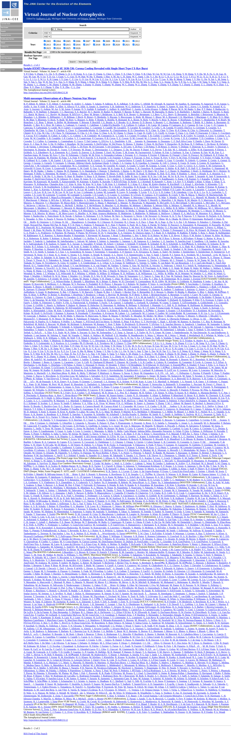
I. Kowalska (127, 187)
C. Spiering (207, 327)
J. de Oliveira (57, 643)
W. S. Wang (101, 82)
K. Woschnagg (107, 338)
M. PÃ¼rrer (91, 233)
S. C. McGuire (223, 203)
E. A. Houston (213, 173)
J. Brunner (36, 362)
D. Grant (28, 305)
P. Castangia (162, 428)
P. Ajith (41, 106)
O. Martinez (222, 617)
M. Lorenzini (49, 195)
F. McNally (124, 316)
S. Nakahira (162, 509)
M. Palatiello (61, 453)
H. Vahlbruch (129, 263)
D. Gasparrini (181, 445)
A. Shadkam (103, 681)
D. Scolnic (43, 403)
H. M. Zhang (75, 84)
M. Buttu (120, 428)
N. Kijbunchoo (41, 184)
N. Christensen (69, 133)
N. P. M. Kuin (136, 381)
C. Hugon (189, 367)
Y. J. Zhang (184, 84)
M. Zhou (125, 279)
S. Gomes (201, 163)
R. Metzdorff (79, 208)
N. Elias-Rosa (223, 522)
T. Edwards (167, 568)
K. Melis (81, 373)
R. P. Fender (170, 601)
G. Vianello (37, 458)
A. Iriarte (212, 615)
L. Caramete (67, 362)
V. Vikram (63, 417)
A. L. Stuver (117, 255)
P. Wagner (147, 599)
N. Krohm (130, 657)
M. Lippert (210, 604)
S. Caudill (107, 127)
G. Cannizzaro (114, 522)
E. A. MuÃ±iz (188, 213)
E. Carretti (139, 428)
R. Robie (44, 238)
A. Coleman (178, 637)
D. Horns (166, 574)
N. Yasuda (194, 490)
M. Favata (43, 155)
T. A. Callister (127, 125)
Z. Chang (97, 74)
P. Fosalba (74, 409)
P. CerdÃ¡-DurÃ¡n (183, 127)
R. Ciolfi (147, 133)
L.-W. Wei (133, 271)
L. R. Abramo (146, 539)
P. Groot (37, 168)
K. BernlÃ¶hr (158, 563)
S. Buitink (159, 634)
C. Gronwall (96, 381)
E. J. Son (59, 252)
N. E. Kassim (128, 498)
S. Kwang (55, 189)
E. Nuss (210, 450)
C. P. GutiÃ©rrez (116, 525)
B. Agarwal (168, 104)
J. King (170, 577)
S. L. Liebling (186, 604)
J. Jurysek (192, 654)
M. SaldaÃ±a (82, 376)
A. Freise (155, 158)
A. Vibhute (83, 340)
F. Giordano (207, 445)
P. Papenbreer (74, 670)
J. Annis (128, 395)
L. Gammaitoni (79, 160)
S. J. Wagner (135, 599)
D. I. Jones (74, 179)
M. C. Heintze (220, 171)
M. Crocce (139, 406)
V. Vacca (103, 434)
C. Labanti (167, 387)
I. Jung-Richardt (76, 577)
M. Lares (55, 544)
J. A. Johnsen (164, 654)
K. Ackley (76, 104)
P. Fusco (158, 445)
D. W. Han (80, 76)
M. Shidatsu (47, 511)
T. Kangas (96, 477)
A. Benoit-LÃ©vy (212, 403)
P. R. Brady (221, 120)
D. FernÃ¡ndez (141, 541)
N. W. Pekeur (200, 585)
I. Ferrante (128, 155)
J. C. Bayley (51, 114)
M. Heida (204, 495)
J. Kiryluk (80, 310)
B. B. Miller (178, 208)
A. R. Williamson (144, 273)
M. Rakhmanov (31, 235)
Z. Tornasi (86, 260)
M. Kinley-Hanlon (157, 184)
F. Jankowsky (41, 577)
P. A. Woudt (219, 712)
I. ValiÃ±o (192, 687)
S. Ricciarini (63, 557)
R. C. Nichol (201, 411)
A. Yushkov (166, 693)
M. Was (103, 271)
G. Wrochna (204, 701)
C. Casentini (96, 127)
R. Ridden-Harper (67, 466)
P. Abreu (225, 626)
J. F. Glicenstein (194, 571)
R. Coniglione (171, 362)
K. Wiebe (218, 335)
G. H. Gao (218, 74)
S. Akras (158, 539)
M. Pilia (204, 390)
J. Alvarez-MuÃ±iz (119, 628)
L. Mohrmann (181, 582)
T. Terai (117, 490)
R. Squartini (206, 681)
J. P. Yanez (146, 338)
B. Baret (104, 359)
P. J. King (142, 184)
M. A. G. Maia (102, 411)
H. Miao (104, 208)
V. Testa (46, 428)
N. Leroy (121, 192)
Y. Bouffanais (184, 120)
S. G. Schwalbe (51, 246)
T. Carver (184, 294)
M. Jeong (129, 308)
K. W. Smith (135, 519)
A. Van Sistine (49, 503)
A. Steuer (69, 329)
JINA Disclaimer (6, 62)
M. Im (214, 514)
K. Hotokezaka (45, 498)
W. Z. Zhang (141, 84)
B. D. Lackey (67, 189)
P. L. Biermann (156, 631)
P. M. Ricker (195, 235)
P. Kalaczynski (163, 308)
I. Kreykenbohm (115, 370)
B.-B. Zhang (33, 549)
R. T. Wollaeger (94, 712)
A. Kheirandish (38, 310)
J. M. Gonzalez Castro (45, 165)
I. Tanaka (97, 490)
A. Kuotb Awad (183, 657)
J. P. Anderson (223, 519)
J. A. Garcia (104, 495)
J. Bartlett (195, 112)
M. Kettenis (199, 698)
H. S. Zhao (218, 84)
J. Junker (114, 179)
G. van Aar (213, 687)
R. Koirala (123, 310)
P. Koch (37, 187)
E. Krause (51, 411)
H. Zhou (170, 626)
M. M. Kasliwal (113, 498)
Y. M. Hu (46, 176)
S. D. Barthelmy (182, 112)
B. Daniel (117, 640)
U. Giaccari (112, 649)
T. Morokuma (70, 487)
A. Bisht (137, 117)
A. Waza (149, 335)
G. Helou (215, 495)
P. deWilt (78, 568)
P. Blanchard (177, 395)
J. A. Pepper (76, 321)
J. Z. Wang (47, 271)
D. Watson (171, 474)
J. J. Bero (155, 114)
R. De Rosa (183, 144)
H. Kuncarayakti (98, 528)
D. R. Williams (50, 338)
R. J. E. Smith (36, 252)
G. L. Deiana (219, 428)
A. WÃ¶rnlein (213, 599)
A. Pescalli (170, 426)
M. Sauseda (222, 400)
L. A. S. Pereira (169, 670)
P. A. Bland (141, 704)
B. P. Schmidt (212, 468)
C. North (80, 219)
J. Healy (194, 171)
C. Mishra (63, 211)
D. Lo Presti (121, 660)
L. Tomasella (171, 423)
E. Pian (111, 423)
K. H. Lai (79, 189)
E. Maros (119, 200)
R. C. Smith (164, 414)
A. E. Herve (221, 652)
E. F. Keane (166, 466)
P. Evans (164, 471)
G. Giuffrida (91, 426)
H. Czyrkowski (105, 701)
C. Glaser (160, 649)
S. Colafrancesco (131, 390)
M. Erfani (41, 646)
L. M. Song (220, 79)
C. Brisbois (100, 609)
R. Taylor (120, 257)
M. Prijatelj (200, 230)
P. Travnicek (107, 687)
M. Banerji (186, 403)
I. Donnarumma (53, 387)
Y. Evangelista (183, 384)
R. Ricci (145, 709)
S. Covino (205, 420)
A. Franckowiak (77, 302)
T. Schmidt (64, 327)
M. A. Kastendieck (94, 577)
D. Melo (45, 665)
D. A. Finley (111, 398)
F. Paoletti (121, 225)
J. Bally (69, 493)
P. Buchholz (137, 634)
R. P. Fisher (218, 155)
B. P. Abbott (29, 104)
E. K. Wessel (190, 271)
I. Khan (198, 181)
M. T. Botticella (89, 522)
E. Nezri (135, 373)
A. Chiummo (216, 130)
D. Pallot (195, 552)
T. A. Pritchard (193, 463)
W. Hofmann (119, 574)
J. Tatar (189, 329)
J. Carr (77, 362)
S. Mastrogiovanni (85, 203)
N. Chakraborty (156, 565)
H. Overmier (117, 222)
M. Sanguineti (127, 376)
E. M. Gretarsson (214, 165)
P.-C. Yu (97, 503)
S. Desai (219, 406)
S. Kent (42, 411)
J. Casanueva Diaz (80, 127)
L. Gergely (47, 163)
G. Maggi (52, 316)
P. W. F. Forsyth (85, 158)
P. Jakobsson (54, 477)
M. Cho (45, 133)
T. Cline (128, 343)
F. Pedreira (124, 670)
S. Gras (170, 165)
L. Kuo (34, 189)
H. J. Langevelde (41, 701)
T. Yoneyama (39, 514)
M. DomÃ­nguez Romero (110, 541)
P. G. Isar (144, 654)
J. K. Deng (176, 74)
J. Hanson (102, 171)
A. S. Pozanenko (141, 557)
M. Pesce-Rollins (101, 453)
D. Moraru (218, 211)
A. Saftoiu (192, 676)
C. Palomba (215, 222)
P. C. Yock (207, 549)
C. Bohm (209, 292)
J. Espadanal (67, 646)
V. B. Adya (134, 104)
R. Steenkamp (164, 593)
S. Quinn (163, 673)
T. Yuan (175, 338)
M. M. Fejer (94, 155)
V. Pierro (209, 227)
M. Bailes (105, 463)
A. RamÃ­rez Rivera (179, 544)
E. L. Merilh (211, 205)
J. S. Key (177, 181)
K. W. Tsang (200, 260)
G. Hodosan (67, 477)
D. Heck (198, 652)
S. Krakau (36, 579)
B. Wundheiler (144, 693)
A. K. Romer (37, 414)
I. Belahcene (106, 114)
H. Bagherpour (52, 292)
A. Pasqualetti (186, 225)
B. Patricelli (29, 227)
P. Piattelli (206, 373)
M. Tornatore (109, 547)
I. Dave (206, 141)
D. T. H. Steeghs (130, 474)
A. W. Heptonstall (96, 173)
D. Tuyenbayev (49, 263)
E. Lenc (156, 458)
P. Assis (220, 628)
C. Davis (197, 406)
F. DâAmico (148, 390)
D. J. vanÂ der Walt (168, 596)
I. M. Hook (204, 525)
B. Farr (204, 152)
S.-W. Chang (221, 463)
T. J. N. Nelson (104, 216)
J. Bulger (51, 506)
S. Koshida (180, 485)
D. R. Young (148, 519)
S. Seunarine (145, 327)
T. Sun (213, 466)
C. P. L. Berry (167, 114)
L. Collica (190, 637)
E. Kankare (42, 519)
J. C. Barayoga (67, 112)
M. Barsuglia (158, 112)
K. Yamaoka (208, 511)
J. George (36, 163)
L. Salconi (79, 241)
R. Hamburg (196, 281)
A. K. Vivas (98, 403)
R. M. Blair (29, 120)
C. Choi (221, 514)
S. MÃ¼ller (52, 668)
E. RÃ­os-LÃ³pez (220, 544)
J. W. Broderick (184, 601)
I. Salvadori (94, 376)
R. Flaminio (40, 158)
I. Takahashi (176, 555)
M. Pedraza (57, 227)
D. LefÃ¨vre (170, 370)
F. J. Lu (145, 79)
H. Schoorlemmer (183, 623)
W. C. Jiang (137, 76)
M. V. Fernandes (48, 571)
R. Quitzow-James (141, 233)
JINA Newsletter (6, 58)
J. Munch (175, 213)
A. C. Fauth (124, 646)
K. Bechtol (198, 403)
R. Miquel (179, 411)
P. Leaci (220, 189)
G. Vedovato (167, 265)
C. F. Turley (139, 332)
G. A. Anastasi (136, 628)
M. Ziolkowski (45, 696)
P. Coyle (197, 362)
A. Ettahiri (192, 365)
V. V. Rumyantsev (54, 560)
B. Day (44, 144)
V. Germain (58, 163)
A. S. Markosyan (92, 200)
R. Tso (218, 260)
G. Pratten (154, 230)
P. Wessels (202, 271)
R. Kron (61, 411)
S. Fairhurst (175, 152)
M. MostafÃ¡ (141, 620)
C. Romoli (51, 590)
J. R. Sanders (210, 241)
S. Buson (36, 442)
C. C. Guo (69, 76)
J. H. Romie (137, 238)
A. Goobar (140, 495)
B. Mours (50, 213)
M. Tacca (223, 255)
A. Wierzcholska (185, 599)
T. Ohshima (181, 487)
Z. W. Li (42, 79)
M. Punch (139, 588)
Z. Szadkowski (192, 684)
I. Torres (63, 626)
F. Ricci (184, 235)
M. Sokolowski (208, 552)
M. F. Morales (183, 552)
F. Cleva (213, 133)
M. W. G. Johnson (221, 409)
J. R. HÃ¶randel (71, 654)
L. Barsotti (146, 112)
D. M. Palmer (41, 384)
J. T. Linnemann (117, 617)
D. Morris (149, 468)
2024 (57, 48)
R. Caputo (62, 442)
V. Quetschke (110, 233)
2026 (76, 48)
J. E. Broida (106, 122)
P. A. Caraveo (74, 442)
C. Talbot (35, 257)
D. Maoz (53, 463)
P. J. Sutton (175, 255)
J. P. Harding (139, 615)
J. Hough (201, 173)
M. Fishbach (206, 155)
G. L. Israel (114, 426)
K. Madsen (211, 498)
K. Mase (103, 316)
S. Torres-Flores (94, 547)
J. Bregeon (222, 439)
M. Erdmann (30, 646)
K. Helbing (119, 305)
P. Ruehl (172, 676)
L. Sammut (125, 241)
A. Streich (85, 684)
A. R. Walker (75, 417)
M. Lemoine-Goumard (191, 447)
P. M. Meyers (93, 208)
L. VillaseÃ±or (185, 690)
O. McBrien (147, 528)
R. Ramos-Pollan (176, 673)
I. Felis (209, 365)
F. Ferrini (152, 155)
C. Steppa (190, 593)
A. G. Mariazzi (50, 662)
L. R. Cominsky (89, 135)
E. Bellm (89, 493)
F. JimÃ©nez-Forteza (42, 179)
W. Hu (89, 76)
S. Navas (126, 373)
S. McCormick (195, 203)
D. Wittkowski (129, 693)
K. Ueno (62, 263)
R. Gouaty (121, 165)
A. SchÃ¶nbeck (186, 244)
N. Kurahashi (81, 313)
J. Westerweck (215, 271)
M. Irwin (220, 471)
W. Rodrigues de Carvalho (63, 676)
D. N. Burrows (194, 378)
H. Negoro (201, 509)
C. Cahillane (93, 125)
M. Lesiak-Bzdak (173, 313)
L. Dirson (88, 568)
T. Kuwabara (95, 313)
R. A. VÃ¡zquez (106, 690)
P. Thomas (188, 257)
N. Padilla (123, 544)
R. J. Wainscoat (104, 506)
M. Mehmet (135, 205)
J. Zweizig (196, 279)
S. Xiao (119, 276)
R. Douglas (40, 149)
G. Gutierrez (169, 409)
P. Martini (126, 411)
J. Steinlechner (188, 252)
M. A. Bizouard (169, 117)
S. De (50, 144)
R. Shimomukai (61, 511)
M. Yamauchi (222, 511)
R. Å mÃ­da (145, 681)
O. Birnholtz (100, 117)
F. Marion (42, 200)
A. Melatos (174, 205)
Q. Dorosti (166, 643)
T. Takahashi (212, 593)
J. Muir (140, 400)
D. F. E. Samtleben (110, 376)
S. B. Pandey (195, 549)
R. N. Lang (101, 189)
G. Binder (169, 292)
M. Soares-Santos (115, 395)
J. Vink (75, 599)
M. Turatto (56, 428)
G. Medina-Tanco (32, 665)
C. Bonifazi (45, 634)
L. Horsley (139, 552)
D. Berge (134, 563)
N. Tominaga (129, 490)
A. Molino (112, 544)
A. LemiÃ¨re (127, 579)
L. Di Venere (74, 445)
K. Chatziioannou (118, 130)
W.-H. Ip (58, 498)
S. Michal (84, 665)
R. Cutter (193, 474)
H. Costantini (185, 362)
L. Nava (195, 434)
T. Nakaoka (147, 487)
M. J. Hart (159, 171)
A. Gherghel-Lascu (86, 649)
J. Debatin (82, 643)
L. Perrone (193, 670)
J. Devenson (43, 146)
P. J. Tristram (142, 490)
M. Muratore (202, 213)
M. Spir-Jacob (136, 593)
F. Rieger (28, 590)
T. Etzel (107, 152)
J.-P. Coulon (67, 138)
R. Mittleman (118, 211)
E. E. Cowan (122, 138)
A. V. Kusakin (214, 557)
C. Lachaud (145, 370)
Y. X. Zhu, (65, 87)
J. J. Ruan (90, 704)
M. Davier (216, 141)
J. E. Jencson (89, 498)
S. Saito (107, 590)
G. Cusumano (220, 378)
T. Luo (162, 79)
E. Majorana (136, 197)
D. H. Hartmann (212, 696)
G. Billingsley (53, 117)
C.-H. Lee (202, 485)
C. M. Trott (36, 555)
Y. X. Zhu (179, 356)
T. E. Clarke (155, 493)
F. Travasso (140, 260)
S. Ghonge (70, 163)
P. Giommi (84, 381)
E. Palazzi (101, 423)
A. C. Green (199, 165)
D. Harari (136, 652)
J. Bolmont (210, 563)
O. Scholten (202, 678)
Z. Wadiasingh (122, 599)
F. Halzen (70, 305)
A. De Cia (156, 522)
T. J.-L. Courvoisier (74, 286)
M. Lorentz (193, 579)
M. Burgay (109, 428)
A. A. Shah (184, 246)
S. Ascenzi (35, 109)
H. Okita (201, 487)
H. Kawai (45, 509)
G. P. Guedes (88, 652)
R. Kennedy (157, 181)
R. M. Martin (191, 200)
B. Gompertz (41, 477)
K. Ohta (192, 487)
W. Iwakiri (35, 509)
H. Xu (174, 82)
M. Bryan (63, 565)
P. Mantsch (37, 662)
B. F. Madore (190, 392)
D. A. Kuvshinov (221, 480)
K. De (205, 493)
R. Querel (217, 549)
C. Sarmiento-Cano (120, 678)
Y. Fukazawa (139, 445)
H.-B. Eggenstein (206, 149)
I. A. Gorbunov (31, 482)
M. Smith (153, 414)
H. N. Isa (152, 176)
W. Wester (110, 403)
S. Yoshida (166, 338)
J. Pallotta (62, 670)
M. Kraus (46, 579)
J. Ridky (217, 673)
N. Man (162, 197)
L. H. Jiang (126, 76)
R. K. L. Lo (199, 192)
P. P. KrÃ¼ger (59, 579)
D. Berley (70, 609)
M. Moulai (68, 319)
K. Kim (78, 184)
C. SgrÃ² (58, 455)
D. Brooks (35, 406)
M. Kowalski (214, 310)
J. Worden (72, 276)
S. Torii (206, 555)
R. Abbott (40, 104)
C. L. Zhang (39, 84)
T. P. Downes (74, 149)
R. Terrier (63, 596)
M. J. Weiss (170, 335)
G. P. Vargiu (114, 434)
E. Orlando (48, 453)
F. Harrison (194, 495)
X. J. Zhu (153, 279)
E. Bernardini (143, 292)
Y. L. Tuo (57, 82)
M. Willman (128, 506)
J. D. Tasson (97, 257)
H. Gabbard (29, 160)
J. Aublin (84, 359)
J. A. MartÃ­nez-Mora (57, 373)
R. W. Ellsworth (139, 612)
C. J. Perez (112, 227)
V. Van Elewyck (51, 378)
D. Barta (169, 112)
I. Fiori (184, 155)
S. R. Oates (198, 381)
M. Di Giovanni (96, 146)
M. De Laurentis (85, 144)
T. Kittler (90, 310)
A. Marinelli (40, 373)
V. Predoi (164, 230)
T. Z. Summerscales (133, 255)
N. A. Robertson (31, 238)
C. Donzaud (88, 365)
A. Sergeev (144, 246)
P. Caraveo (93, 390)
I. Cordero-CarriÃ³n (170, 135)
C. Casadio (170, 698)
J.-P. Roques (223, 286)
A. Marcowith (43, 582)
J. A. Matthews (92, 620)
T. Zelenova (41, 279)
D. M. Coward (136, 138)
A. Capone (55, 362)
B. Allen (50, 106)
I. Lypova (211, 579)
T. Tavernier (38, 596)
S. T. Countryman (82, 138)
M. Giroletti (219, 445)
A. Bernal (80, 609)
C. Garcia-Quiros (124, 160)
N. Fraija (212, 612)
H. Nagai (108, 487)
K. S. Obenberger (131, 604)
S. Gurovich (215, 541)
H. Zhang (97, 468)
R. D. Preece (105, 284)
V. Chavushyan (31, 541)
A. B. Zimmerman (167, 279)
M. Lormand (73, 195)
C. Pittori (217, 384)
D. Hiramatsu (197, 461)
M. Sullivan (195, 530)
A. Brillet (58, 122)
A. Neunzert (126, 216)
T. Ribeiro (107, 539)
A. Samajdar (112, 241)
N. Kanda (129, 485)
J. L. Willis (158, 273)
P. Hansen (126, 652)
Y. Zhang (152, 84)
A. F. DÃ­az (218, 362)
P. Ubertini (41, 289)
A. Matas (99, 203)
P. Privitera (116, 673)
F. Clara (179, 133)
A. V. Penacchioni (78, 557)
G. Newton (163, 216)
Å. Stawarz (151, 593)
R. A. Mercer (198, 205)
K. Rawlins (194, 321)
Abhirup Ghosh (83, 163)
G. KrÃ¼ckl (46, 313)
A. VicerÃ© (49, 268)
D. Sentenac (121, 246)
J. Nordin (171, 528)
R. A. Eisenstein (57, 152)
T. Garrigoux (134, 571)
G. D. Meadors (121, 205)
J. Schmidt (130, 244)
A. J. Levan (123, 471)
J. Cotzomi (199, 609)
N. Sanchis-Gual (183, 241)
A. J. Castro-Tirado (204, 547)
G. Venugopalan (219, 265)
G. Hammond (218, 168)
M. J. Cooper (55, 640)
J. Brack (79, 634)
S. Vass (132, 265)
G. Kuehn (199, 187)
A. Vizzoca (85, 378)
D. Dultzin (128, 541)
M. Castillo (178, 609)
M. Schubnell (112, 414)
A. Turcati (128, 332)
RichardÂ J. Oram (212, 219)
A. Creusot (207, 362)
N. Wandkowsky (136, 335)
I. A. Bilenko (40, 117)
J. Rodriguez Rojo (109, 676)
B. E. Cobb (167, 493)
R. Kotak (159, 519)
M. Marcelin (217, 370)
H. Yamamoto (131, 276)
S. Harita (177, 506)
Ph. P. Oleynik (86, 343)
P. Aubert (63, 563)
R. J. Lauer (75, 617)
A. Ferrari (161, 390)
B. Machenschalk (214, 195)
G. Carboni (175, 428)
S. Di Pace (137, 146)
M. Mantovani (223, 197)
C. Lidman (137, 463)
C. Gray (179, 165)
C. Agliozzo (209, 519)
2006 (76, 41)
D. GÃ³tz (111, 436)
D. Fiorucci (193, 155)
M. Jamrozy (219, 574)
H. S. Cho (36, 133)
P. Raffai (193, 233)
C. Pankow (86, 225)
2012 (136, 41)
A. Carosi (118, 565)
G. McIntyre (29, 205)
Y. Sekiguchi (30, 490)
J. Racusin (117, 284)
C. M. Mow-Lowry (65, 213)
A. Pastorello (221, 528)
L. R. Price (189, 230)
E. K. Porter (101, 230)
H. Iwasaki (190, 574)
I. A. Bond (59, 485)
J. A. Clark (189, 133)
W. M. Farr (214, 152)
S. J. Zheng (46, 87)
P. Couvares (97, 138)
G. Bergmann (143, 114)
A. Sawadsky (87, 244)
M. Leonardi (110, 192)
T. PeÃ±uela (135, 544)
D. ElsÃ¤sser (163, 365)
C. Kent (168, 181)
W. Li (199, 76)
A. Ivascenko (178, 574)
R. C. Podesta (119, 480)
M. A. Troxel (38, 417)
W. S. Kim (96, 184)
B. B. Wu (134, 82)
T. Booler (152, 704)
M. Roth (139, 676)
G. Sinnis (197, 623)
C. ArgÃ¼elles (213, 289)
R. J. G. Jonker (96, 179)
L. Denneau (123, 707)
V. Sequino (133, 246)
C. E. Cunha (150, 406)
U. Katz (66, 370)
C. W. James (214, 367)
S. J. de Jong (194, 640)
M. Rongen (99, 324)
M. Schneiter (57, 547)
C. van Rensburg (199, 596)
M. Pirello (47, 230)
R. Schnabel (153, 244)
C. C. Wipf (207, 273)
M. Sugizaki (98, 511)
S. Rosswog (102, 474)
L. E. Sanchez (167, 241)
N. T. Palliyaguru (63, 536)
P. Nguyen (187, 216)
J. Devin (69, 568)
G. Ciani (138, 133)
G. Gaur (168, 160)
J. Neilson (77, 216)
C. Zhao (116, 279)
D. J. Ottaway (103, 222)
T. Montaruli (42, 319)
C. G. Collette (74, 135)
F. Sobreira (75, 403)
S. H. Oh (151, 219)
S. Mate (44, 340)
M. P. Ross (164, 238)
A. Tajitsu (50, 490)
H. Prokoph (112, 588)
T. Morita (140, 509)
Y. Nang (187, 79)
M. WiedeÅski (75, 693)
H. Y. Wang (80, 82)
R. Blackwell (172, 563)
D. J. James (195, 409)
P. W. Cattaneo (106, 390)
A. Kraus (202, 707)
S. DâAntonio (134, 141)
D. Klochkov (192, 577)
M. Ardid (62, 359)
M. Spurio (161, 376)
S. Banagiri (53, 112)
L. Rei (135, 235)
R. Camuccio (222, 539)
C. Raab (161, 321)
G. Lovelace (123, 195)
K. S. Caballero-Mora (117, 609)
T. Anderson (178, 289)
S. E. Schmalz (110, 560)
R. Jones (84, 179)
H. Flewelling (62, 506)
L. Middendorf (114, 665)
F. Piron (113, 453)
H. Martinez (100, 662)
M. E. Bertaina (130, 631)
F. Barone (127, 112)
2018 (96, 44)
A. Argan (66, 387)
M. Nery (116, 216)
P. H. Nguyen (86, 668)
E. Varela (72, 690)
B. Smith (217, 249)
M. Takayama (74, 490)
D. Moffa (130, 211)
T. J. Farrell (107, 466)
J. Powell (120, 230)
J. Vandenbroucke (180, 332)
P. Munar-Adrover (140, 387)
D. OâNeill (184, 528)
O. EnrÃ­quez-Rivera (167, 612)
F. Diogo (123, 643)
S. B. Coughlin (54, 138)
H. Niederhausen (129, 319)
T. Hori (210, 506)
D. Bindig (179, 292)
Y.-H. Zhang (105, 279)
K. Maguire (85, 519)
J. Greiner (200, 471)
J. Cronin (90, 640)
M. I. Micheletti (98, 665)
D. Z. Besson (157, 292)
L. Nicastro (90, 423)
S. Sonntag (182, 681)
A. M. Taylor (51, 596)
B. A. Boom (133, 120)
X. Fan (185, 152)
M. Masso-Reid (68, 203)
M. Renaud (206, 588)
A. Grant (162, 165)
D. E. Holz (170, 173)
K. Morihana (56, 487)
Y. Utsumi (166, 490)
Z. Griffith (38, 305)
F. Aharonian (199, 560)
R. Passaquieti (201, 225)
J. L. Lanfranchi (133, 313)
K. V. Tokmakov (51, 260)
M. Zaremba (217, 701)
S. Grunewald (58, 168)
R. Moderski (153, 582)
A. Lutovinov (156, 286)
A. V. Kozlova (57, 343)
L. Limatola (78, 423)
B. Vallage (38, 378)
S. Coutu (67, 640)
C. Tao (81, 468)
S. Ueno (186, 511)
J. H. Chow (56, 133)
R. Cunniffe (46, 549)
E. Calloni (140, 125)
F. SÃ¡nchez (39, 678)
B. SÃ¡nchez (119, 539)
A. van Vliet (61, 690)
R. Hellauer (131, 305)
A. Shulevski (49, 604)
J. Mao (174, 436)
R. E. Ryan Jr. (157, 709)
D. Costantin (183, 442)
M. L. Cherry (50, 557)
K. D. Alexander (141, 395)
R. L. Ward (83, 271)
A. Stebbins (176, 414)
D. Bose (32, 294)
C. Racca (37, 376)
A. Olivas (194, 319)
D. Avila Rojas (164, 607)
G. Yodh (156, 338)
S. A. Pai (178, 222)
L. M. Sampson (138, 241)
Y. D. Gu (51, 76)
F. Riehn (226, 673)
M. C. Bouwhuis (197, 359)
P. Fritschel (193, 158)
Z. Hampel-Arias (124, 615)
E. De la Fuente (41, 612)
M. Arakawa (41, 563)
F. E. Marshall (159, 381)
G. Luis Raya (149, 617)
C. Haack (48, 305)
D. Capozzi (76, 406)
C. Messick (66, 208)
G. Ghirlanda (52, 423)
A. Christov (37, 297)
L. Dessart (196, 522)
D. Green (38, 447)
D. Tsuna (37, 263)
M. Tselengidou (103, 332)
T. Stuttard (139, 329)
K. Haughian (184, 171)
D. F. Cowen (109, 297)
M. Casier (203, 294)
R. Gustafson (157, 168)
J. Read (114, 235)
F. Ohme (160, 219)
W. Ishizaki (37, 557)
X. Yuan (66, 468)
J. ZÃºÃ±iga (121, 378)
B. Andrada (166, 628)
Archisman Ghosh (100, 163)
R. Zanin (71, 601)
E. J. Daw (34, 144)
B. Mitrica (140, 665)
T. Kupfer (189, 498)
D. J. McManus (54, 205)
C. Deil (60, 568)
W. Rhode (61, 324)
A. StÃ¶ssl (110, 329)
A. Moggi (140, 211)
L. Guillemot (66, 447)
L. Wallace (216, 268)
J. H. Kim (169, 485)
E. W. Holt (47, 654)
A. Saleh (226, 676)
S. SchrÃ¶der (41, 681)
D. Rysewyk (142, 324)
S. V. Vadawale (124, 340)
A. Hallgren (59, 305)
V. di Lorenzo (96, 300)
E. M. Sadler (188, 458)
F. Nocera (58, 219)
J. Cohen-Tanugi (152, 442)
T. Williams (114, 536)
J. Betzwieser (207, 114)
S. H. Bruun (182, 474)
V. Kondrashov (77, 187)
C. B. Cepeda (167, 127)
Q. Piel (61, 588)
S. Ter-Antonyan (212, 329)
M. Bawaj (39, 114)
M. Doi (68, 485)
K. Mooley (54, 501)
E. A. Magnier (77, 506)
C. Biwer (157, 117)
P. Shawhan (37, 249)
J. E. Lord (36, 195)
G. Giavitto (156, 571)
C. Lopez (131, 480)
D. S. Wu (95, 276)
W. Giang (163, 302)
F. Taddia (217, 530)
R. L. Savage (73, 244)
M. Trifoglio (38, 390)
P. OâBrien (71, 474)
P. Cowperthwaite (32, 398)
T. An (148, 698)
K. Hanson (81, 305)
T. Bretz (99, 634)
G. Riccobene (49, 376)
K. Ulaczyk (159, 474)
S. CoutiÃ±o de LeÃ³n (216, 609)
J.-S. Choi (132, 517)
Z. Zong (56, 696)
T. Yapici (136, 626)
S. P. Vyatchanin (148, 268)
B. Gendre (158, 463)
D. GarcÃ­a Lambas (48, 539)
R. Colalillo (166, 637)
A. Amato (90, 106)
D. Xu (187, 517)
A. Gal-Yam (170, 519)
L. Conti (120, 135)
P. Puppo (80, 233)
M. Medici (148, 316)
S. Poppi (35, 434)
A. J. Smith (208, 623)
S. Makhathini (167, 712)
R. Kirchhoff (173, 184)
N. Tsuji (131, 596)
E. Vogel (63, 335)
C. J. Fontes (55, 712)
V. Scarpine (86, 414)
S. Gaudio (158, 160)
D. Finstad (174, 155)
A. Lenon (98, 192)
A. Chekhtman (102, 442)
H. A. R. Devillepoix (167, 704)
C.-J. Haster (170, 171)
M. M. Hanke (37, 171)
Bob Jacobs (76, 498)
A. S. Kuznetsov (87, 480)
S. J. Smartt (222, 517)
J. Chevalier (195, 565)
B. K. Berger (130, 114)
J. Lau (93, 579)
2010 (116, 41)
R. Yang (36, 601)
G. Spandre (91, 455)
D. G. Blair (224, 117)
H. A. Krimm (123, 381)
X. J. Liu (113, 79)
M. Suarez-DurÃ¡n (110, 684)
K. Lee (77, 192)
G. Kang (179, 179)
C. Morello (189, 665)
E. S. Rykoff (63, 414)
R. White (172, 599)
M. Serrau (73, 434)
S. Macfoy (200, 195)
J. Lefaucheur (113, 579)
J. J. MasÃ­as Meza (136, 662)
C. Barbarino (52, 522)
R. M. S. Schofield (169, 244)
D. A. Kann (107, 477)
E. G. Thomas (163, 257)
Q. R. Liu (202, 313)
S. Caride (52, 127)
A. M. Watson (205, 709)
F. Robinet (54, 238)
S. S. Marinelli (208, 617)
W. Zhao (116, 503)
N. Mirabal (145, 450)
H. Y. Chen (151, 130)
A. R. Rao (111, 340)
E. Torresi (203, 455)
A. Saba (54, 434)
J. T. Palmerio (207, 528)
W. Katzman (82, 181)
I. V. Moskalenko (187, 450)
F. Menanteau (154, 411)
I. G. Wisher (116, 626)
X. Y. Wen (124, 82)
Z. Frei (146, 158)
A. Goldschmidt (205, 302)
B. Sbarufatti (77, 384)
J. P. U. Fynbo (163, 517)
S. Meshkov (40, 208)
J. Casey (194, 294)
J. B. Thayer (152, 455)
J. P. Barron (72, 292)
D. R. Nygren (159, 319)
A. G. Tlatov (151, 482)
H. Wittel (218, 273)
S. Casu (185, 428)
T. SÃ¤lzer (154, 324)
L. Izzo (214, 525)
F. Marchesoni (30, 200)
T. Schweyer (209, 533)
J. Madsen (41, 316)
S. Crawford (173, 536)
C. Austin (136, 109)
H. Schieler (167, 678)
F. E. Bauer (65, 522)
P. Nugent (160, 400)
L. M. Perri (134, 227)
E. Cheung (214, 294)
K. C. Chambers (212, 503)
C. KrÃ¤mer (153, 187)
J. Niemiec (86, 585)
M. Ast (54, 109)
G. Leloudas (98, 519)
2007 (86, 41)
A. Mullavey (164, 213)
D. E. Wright (90, 533)
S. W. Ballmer (40, 112)
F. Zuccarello (68, 696)
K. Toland (64, 260)
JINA (3, 54)
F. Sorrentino (99, 252)
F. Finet (76, 485)
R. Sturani (105, 255)
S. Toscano (82, 332)
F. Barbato (64, 631)
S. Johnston (128, 466)
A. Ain (33, 106)
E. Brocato (167, 420)
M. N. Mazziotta (90, 450)
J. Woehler (35, 276)
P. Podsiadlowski (49, 530)
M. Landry (90, 189)
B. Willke (169, 273)
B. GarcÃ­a (47, 649)
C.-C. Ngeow (88, 501)
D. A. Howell (154, 461)
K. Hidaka (201, 506)
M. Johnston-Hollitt (155, 552)
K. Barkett (116, 112)
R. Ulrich (139, 687)
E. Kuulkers (217, 284)
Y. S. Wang (113, 82)
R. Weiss (170, 271)
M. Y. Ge (41, 76)
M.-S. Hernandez (176, 525)
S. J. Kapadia (203, 179)
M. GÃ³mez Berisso (185, 649)
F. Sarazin (92, 678)
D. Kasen (179, 392)
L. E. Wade (174, 268)
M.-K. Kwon (99, 517)
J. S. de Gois (184, 704)
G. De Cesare (66, 426)
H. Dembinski (191, 297)
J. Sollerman (63, 503)
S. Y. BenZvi (58, 609)
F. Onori (196, 528)
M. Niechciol (124, 668)
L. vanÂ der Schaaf (60, 265)
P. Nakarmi (93, 319)
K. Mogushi (151, 211)
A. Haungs (176, 652)
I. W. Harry (148, 171)
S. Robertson (86, 324)
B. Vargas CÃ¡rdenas (88, 690)
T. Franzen (113, 552)
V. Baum (98, 292)
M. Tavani (143, 384)
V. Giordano (34, 367)
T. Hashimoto (188, 506)
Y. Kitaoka (91, 509)
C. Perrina (195, 373)
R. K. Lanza (131, 189)
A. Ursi (84, 387)
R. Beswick (158, 698)
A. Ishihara (93, 308)
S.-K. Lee (50, 517)
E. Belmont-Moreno (41, 609)
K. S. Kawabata (142, 485)
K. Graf (84, 367)
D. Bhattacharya (69, 340)
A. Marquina (131, 200)
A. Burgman (173, 294)
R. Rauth (173, 588)
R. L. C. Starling (186, 436)
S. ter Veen (37, 604)
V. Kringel (164, 187)
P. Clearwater (201, 133)
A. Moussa (115, 373)
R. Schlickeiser (159, 590)
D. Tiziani (84, 596)
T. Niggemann (151, 668)
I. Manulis (125, 528)
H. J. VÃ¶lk (94, 599)
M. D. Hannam (71, 171)
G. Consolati (30, 640)
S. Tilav (48, 332)
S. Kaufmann (44, 617)
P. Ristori (37, 676)
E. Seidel (84, 246)
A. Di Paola (78, 426)
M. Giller (139, 649)
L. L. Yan (191, 82)
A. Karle (204, 308)
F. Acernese (64, 104)
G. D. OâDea (118, 219)
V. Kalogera (142, 179)
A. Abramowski (184, 560)
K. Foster (45, 495)
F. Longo (114, 387)
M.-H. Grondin (51, 447)
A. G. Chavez (94, 637)
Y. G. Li (150, 348)
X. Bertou (143, 631)
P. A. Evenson (207, 300)
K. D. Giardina (140, 163)
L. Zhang (74, 279)
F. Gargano (169, 445)
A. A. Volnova (156, 557)
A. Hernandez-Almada (170, 615)
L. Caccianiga (206, 634)
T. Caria (129, 428)
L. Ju (107, 179)
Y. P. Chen (28, 74)
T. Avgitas (94, 359)
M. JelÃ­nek (107, 549)
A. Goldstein (183, 281)
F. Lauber (159, 313)
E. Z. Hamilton (203, 168)
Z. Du (126, 149)
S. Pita (69, 588)
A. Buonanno (220, 122)
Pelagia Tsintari (88, 18)
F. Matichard (111, 203)
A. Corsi (209, 135)
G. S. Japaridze (116, 308)
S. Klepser (180, 577)
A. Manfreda (76, 450)
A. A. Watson (38, 693)
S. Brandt (47, 286)
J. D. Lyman (183, 519)
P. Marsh (142, 200)
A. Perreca (123, 227)
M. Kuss (150, 447)
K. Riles (216, 235)
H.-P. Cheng (180, 130)
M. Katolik (53, 181)
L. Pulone (180, 426)
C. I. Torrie (116, 260)
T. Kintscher (68, 310)
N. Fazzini (136, 646)
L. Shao (223, 246)
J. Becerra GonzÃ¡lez (68, 709)
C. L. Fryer (146, 398)
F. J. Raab (156, 233)
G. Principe (136, 453)
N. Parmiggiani (218, 387)
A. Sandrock (188, 324)
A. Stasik (49, 329)
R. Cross (120, 297)
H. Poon (88, 588)
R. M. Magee (123, 197)
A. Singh (165, 249)
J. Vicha (173, 690)
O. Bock (51, 120)
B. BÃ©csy (75, 114)
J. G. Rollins (88, 238)
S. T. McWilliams (92, 205)
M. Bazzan (63, 114)
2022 (136, 44)
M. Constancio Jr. (106, 135)
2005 (67, 41)
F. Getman (40, 423)
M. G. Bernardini (212, 423)
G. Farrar (114, 646)
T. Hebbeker (187, 652)
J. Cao (207, 125)
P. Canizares (175, 125)
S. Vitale (108, 268)
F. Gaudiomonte (46, 431)
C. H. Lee (36, 192)
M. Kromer (84, 528)
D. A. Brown (133, 122)
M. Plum (74, 673)
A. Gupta (102, 168)
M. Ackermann (82, 289)
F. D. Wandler (120, 335)
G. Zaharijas (49, 458)
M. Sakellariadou (65, 241)
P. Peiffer (65, 321)
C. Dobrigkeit (134, 643)
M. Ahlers (118, 289)
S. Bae (197, 109)
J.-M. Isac (162, 176)
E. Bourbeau (64, 294)
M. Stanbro (141, 284)
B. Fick (167, 646)
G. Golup (170, 649)
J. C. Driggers (115, 149)
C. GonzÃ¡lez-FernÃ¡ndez (182, 471)
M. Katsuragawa (129, 577)
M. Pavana (137, 501)
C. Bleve (211, 631)
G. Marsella (75, 662)
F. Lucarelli (125, 387)
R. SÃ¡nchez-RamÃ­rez (176, 709)
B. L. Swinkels (188, 255)
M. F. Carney (64, 127)
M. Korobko (102, 187)
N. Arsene (200, 628)
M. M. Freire (209, 646)
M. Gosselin (109, 165)
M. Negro (201, 450)
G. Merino (179, 316)
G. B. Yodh (147, 626)
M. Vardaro (113, 265)
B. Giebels (168, 571)
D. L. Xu (119, 338)
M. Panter (174, 585)
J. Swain (180, 684)
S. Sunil (155, 255)
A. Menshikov (57, 665)
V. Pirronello (51, 673)
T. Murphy (176, 458)
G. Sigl (127, 681)
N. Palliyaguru (124, 501)
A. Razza (62, 530)
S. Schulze (120, 696)
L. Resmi (99, 698)
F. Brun (46, 565)
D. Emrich (102, 552)
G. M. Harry (136, 171)
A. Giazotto (153, 163)
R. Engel (224, 643)
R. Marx (67, 582)
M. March (115, 411)
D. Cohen (52, 135)
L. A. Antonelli (65, 390)
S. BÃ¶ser (42, 294)
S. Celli (85, 362)
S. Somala (49, 252)
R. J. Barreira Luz (78, 631)
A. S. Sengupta (107, 246)
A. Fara (33, 431)
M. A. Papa (141, 225)
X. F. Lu (154, 79)
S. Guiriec (77, 447)
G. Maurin (77, 582)
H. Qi (100, 233)
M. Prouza (128, 673)
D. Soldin (172, 327)
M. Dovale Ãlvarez (57, 149)
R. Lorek (171, 660)
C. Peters (203, 670)
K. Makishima (104, 509)
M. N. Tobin (70, 332)
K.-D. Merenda (72, 665)
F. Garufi (137, 160)
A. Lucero (190, 660)
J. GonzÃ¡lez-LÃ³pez (193, 696)
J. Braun (100, 294)
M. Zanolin (29, 279)
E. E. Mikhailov (141, 208)
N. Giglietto (194, 445)
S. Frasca (126, 158)
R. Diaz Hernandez (59, 612)
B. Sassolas (223, 241)
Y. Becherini (108, 563)
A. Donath (118, 568)
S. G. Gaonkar (107, 160)
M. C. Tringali (176, 260)
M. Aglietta (29, 628)
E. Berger (101, 395)
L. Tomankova (64, 687)
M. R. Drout (107, 392)
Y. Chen (136, 74)
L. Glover (172, 163)
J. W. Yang (202, 82)
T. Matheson (86, 400)
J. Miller (189, 208)
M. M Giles (170, 281)
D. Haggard (68, 704)
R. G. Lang (220, 657)
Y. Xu (137, 338)
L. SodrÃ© (69, 547)
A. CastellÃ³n (59, 549)
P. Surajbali (29, 626)
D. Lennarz (86, 617)
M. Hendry (61, 173)
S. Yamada (197, 511)
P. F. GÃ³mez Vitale (206, 649)
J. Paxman (224, 704)
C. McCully (167, 461)
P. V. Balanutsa (72, 480)
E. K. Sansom (30, 707)
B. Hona (186, 615)
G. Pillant (218, 227)
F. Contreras (42, 640)
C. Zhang (106, 503)
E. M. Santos (70, 678)
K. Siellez (95, 249)
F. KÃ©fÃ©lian (119, 181)
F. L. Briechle (124, 634)
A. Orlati (177, 431)
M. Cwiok (92, 701)
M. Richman (73, 324)
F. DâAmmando (209, 442)
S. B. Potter (138, 536)
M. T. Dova (193, 643)
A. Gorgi (28, 652)
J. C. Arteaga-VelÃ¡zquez (144, 607)
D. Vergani (67, 428)
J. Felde (34, 302)
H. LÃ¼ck (136, 195)
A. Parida (151, 225)
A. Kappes (185, 308)
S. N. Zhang (58, 74)
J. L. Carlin (113, 417)
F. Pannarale (98, 225)
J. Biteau (168, 631)
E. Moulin (204, 582)
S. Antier (161, 106)
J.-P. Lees (101, 579)
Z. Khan (216, 181)
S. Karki (215, 179)
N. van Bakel (164, 263)
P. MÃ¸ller (185, 434)
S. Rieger (206, 235)
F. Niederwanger (71, 585)
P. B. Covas (109, 138)
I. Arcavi (143, 461)
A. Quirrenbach (152, 588)
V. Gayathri (178, 160)
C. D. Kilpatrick (93, 392)
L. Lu (211, 313)
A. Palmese (171, 400)
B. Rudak (73, 590)
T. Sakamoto (136, 555)
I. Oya (152, 585)
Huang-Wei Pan (50, 225)
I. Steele (199, 436)
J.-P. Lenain (162, 579)
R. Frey (164, 158)
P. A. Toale (58, 332)
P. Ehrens (219, 149)
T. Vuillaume (108, 599)
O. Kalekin (56, 370)
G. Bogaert (80, 120)
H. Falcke (93, 646)
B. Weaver (122, 271)
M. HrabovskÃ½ (99, 654)
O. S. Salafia (158, 423)
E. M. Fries (181, 158)
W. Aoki (225, 482)
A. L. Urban (103, 263)
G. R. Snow (157, 681)
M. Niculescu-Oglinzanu (105, 668)
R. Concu (194, 428)
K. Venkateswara (203, 265)
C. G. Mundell (75, 436)
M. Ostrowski (141, 585)
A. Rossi (147, 423)
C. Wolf (115, 463)
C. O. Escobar (53, 646)
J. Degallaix (70, 144)
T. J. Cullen (38, 141)
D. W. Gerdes (100, 409)
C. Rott (108, 324)
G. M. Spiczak (194, 327)
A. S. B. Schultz (38, 506)
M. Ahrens (129, 289)
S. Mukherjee (138, 213)
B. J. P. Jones (148, 308)
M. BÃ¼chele (75, 565)
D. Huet (68, 176)
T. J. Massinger (52, 203)
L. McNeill (67, 205)
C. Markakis (77, 200)
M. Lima (90, 411)
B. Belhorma (141, 359)
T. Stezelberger (82, 329)
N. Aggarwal (207, 104)
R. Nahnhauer (80, 319)
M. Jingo (53, 577)
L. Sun (147, 255)
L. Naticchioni (51, 216)
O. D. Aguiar (220, 104)
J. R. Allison (43, 493)
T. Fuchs (103, 302)
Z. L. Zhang (206, 84)
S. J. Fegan (97, 445)
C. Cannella (117, 493)
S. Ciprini (138, 442)
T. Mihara (130, 509)
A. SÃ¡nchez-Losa (65, 376)
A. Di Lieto (126, 146)
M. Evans (116, 152)
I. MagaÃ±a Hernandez (60, 197)
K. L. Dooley (208, 146)
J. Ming (54, 211)
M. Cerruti (142, 565)
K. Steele (220, 552)
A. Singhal (175, 249)
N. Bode (60, 120)
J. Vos (67, 533)
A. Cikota (137, 522)
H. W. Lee (68, 192)
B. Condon (224, 565)
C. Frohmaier (91, 495)
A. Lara (65, 617)
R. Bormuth (172, 359)
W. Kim (86, 184)
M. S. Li (184, 76)
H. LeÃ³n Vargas (101, 617)
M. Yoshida (206, 490)
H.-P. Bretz (134, 294)
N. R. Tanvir (111, 471)
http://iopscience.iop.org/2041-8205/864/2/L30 (46, 92)
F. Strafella (75, 684)
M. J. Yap (165, 276)
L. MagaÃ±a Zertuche (105, 197)
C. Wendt (181, 335)
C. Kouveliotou (158, 434)
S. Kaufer (94, 181)
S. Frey (179, 698)
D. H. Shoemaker (64, 249)
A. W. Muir (91, 213)
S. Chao (49, 130)
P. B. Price (135, 321)
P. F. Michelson (131, 450)
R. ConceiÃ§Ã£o (220, 637)
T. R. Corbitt (154, 135)
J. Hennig (82, 173)
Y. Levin (142, 192)
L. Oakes (96, 585)
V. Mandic (172, 197)
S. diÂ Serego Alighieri (95, 436)
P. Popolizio (89, 230)
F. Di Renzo (161, 146)
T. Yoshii (51, 514)
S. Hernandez (152, 615)
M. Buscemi (171, 634)
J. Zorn (121, 601)
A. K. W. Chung (115, 133)
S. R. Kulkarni (177, 498)
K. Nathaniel (147, 604)
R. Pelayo (207, 620)
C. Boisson (198, 563)
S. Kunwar (69, 313)
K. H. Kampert (221, 654)
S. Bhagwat (219, 114)
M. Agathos (180, 104)
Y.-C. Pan (222, 392)
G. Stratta (72, 255)
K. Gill (163, 163)
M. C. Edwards (180, 149)
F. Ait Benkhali (213, 560)
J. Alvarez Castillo (100, 628)
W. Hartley (190, 398)
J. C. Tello (219, 547)
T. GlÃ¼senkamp (188, 302)
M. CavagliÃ (120, 127)
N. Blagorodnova (102, 493)
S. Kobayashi (153, 436)
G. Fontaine (74, 571)
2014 (57, 44)
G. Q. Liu (83, 79)
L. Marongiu (98, 431)
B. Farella (36, 607)
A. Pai (169, 222)
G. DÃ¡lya (104, 141)
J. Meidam (147, 205)
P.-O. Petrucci (39, 588)
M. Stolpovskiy (61, 684)
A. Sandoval (154, 623)
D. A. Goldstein (131, 409)
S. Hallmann (95, 367)
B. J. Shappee (131, 392)
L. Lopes (132, 660)
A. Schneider (77, 327)
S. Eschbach (216, 568)
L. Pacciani (196, 384)
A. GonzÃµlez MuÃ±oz (69, 615)
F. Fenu (159, 646)
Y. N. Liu (130, 79)
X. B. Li (213, 76)
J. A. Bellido (107, 631)
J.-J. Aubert (73, 359)
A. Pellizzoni (206, 431)
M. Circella (131, 362)
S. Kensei (140, 447)
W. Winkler (195, 273)
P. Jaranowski (220, 176)
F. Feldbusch (148, 646)
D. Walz (27, 693)
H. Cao (199, 125)
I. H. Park (153, 549)
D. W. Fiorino (184, 612)
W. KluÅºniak (205, 577)
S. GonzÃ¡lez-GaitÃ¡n (81, 525)
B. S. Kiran (149, 498)
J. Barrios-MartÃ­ (117, 359)
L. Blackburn (88, 281)
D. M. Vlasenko (104, 480)
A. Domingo (100, 286)
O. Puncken (57, 233)
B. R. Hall (180, 168)
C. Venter (46, 599)
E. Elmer (118, 466)
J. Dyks (156, 568)
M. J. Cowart (150, 138)
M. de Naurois (42, 585)
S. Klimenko (211, 184)
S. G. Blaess (179, 631)
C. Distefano (54, 365)
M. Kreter (101, 370)
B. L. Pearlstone (43, 227)
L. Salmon (118, 530)
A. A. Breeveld (178, 378)
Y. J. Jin (153, 76)
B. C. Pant (110, 225)
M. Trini (118, 687)
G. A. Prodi (29, 233)
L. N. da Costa (185, 406)
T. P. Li (192, 76)
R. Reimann (216, 321)
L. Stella (37, 428)
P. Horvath (85, 654)
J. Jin (146, 76)
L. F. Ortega (55, 222)
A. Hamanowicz (133, 525)
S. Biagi (161, 359)
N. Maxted (88, 582)
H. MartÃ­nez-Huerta (74, 620)
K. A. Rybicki (105, 530)
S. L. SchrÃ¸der (132, 477)
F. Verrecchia (156, 384)
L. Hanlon (111, 286)
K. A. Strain (60, 255)
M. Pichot (183, 227)
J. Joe (89, 517)
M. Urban (159, 687)
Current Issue (5, 23)
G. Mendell (185, 205)
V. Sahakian (97, 590)
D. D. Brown (146, 122)
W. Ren (164, 235)
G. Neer (116, 319)
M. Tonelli (75, 260)
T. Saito (209, 487)
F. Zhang (64, 84)
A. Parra (97, 670)
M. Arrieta (53, 563)
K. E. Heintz (161, 525)
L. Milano (154, 208)
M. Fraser (64, 519)
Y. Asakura (29, 485)
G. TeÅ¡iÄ (37, 332)
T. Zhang (106, 84)
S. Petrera (213, 670)
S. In (84, 308)
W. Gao (120, 436)
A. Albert (95, 607)
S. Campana (179, 420)
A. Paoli (131, 225)
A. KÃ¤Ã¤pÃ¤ (205, 654)
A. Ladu (68, 431)
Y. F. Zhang (172, 84)
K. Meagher (136, 316)
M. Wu (143, 82)
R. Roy (83, 530)
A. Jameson (189, 466)
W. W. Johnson (61, 179)
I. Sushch (200, 593)
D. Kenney (170, 552)
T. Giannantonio (115, 409)
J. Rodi (212, 286)
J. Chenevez (58, 286)
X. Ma (170, 79)
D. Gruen (144, 409)
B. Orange (139, 468)
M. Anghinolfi (50, 359)
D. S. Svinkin (186, 340)
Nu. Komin (219, 577)
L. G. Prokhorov (43, 233)
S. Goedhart (154, 712)
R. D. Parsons (186, 585)
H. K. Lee (46, 192)
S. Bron (144, 294)
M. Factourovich (143, 152)
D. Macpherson (106, 514)
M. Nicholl (150, 400)
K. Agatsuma (194, 104)
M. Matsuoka (118, 509)
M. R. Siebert (145, 392)
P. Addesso (108, 104)
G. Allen (59, 106)
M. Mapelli (147, 426)
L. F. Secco (54, 403)
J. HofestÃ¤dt (177, 367)
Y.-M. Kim (107, 184)
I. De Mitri (45, 643)
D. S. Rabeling (169, 233)
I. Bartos (205, 112)
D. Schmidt (190, 678)
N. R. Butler (85, 709)
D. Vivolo (74, 378)
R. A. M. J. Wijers (163, 477)
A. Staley (164, 252)
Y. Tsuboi (156, 511)
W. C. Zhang (128, 84)
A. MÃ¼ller (160, 528)
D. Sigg (132, 249)
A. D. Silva (142, 249)
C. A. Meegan (63, 284)
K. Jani (209, 176)
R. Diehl (89, 286)
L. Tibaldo (180, 455)
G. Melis (118, 431)
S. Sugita (87, 511)
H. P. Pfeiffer (147, 227)
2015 (67, 44)
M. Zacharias (59, 601)
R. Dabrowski (119, 701)
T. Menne (168, 316)
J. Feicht (84, 155)
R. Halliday (100, 652)
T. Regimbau (125, 235)
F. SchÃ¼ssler (174, 590)
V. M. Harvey (163, 652)
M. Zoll (184, 338)
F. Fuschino (155, 387)
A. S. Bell (118, 114)
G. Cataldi (72, 637)
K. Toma (50, 436)
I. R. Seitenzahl (158, 530)
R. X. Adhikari (121, 104)
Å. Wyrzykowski (106, 533)
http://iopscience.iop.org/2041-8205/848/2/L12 (46, 720)
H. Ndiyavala (56, 585)
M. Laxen (186, 189)
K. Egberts (178, 568)
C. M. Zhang (53, 84)
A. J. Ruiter (93, 530)
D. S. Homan (196, 519)
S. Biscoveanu (125, 117)
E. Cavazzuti (88, 442)
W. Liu (211, 485)
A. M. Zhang (132, 354)
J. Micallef (213, 316)
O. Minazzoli (30, 211)
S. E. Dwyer (155, 149)
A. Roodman (50, 414)
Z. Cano (134, 471)
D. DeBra (59, 144)
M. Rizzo (225, 235)
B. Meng (178, 79)
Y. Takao (123, 511)
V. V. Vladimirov (47, 482)
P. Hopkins (182, 173)
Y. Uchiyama (151, 596)
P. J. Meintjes (111, 582)
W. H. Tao (47, 82)
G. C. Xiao (153, 82)
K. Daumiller (138, 640)
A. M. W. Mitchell (137, 582)
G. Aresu (78, 428)
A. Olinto (40, 670)
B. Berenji (133, 439)
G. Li (176, 76)
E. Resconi (50, 324)
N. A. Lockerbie (213, 192)
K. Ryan (218, 238)
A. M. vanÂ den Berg (44, 690)
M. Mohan (163, 211)
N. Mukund (151, 213)
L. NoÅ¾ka (194, 668)
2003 (47, 41)
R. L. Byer (46, 125)
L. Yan (80, 503)
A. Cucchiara (161, 468)
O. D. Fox (55, 495)
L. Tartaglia (99, 420)
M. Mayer (99, 582)
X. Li (205, 76)
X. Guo (93, 168)
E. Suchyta (189, 414)
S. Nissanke (29, 219)
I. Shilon (77, 593)
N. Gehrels (190, 160)
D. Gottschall (209, 571)
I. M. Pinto (36, 230)
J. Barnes (223, 461)
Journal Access (6, 35)
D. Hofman (150, 173)
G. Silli (135, 681)
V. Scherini (155, 678)
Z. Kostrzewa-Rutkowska (66, 528)
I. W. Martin (178, 200)
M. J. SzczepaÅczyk (207, 255)
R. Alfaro (105, 607)
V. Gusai (59, 431)
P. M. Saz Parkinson (43, 455)
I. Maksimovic (150, 197)
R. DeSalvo (222, 144)
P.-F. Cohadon (40, 135)
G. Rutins (208, 238)
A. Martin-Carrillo (172, 286)
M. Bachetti (88, 428)
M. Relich (39, 324)
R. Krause (119, 657)
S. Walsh (226, 268)
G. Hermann (94, 574)
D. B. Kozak (140, 187)
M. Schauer (143, 678)
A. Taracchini (83, 257)
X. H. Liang (52, 79)
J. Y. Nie (196, 79)
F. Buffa (99, 428)
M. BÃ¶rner (220, 292)
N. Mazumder (149, 203)
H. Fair (165, 152)
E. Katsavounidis (68, 181)
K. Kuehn (70, 411)
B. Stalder (146, 707)
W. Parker (162, 225)
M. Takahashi (116, 455)
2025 (67, 48)
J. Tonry (87, 707)
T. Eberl (121, 365)
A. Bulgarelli (169, 384)
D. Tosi (92, 332)
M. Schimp (179, 678)
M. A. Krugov (200, 557)
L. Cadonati (68, 125)
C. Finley (57, 302)
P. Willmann (199, 599)
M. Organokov (147, 373)
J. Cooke (96, 463)
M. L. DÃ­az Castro (109, 643)
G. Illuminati (201, 367)
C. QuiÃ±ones (162, 544)
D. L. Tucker (52, 417)
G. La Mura (160, 447)
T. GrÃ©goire (57, 367)
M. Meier (158, 316)
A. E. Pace (141, 222)
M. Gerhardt (51, 615)
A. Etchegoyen (81, 646)
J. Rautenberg (191, 673)
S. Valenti (111, 420)
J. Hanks (49, 171)
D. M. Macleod (41, 197)
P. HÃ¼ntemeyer (199, 615)
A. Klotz (182, 468)
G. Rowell (62, 590)
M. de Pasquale (43, 381)
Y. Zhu (55, 87)
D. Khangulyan (145, 577)
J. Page (150, 222)
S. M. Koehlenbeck (51, 187)
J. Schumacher (65, 681)
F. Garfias (39, 615)
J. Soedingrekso (159, 327)
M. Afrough (156, 104)
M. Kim (57, 310)
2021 (126, 44)
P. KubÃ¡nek (120, 549)
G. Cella (155, 127)
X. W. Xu (128, 338)
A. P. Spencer (125, 252)
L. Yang (156, 276)
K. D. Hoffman (179, 305)
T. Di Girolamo (112, 146)
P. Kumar (209, 187)
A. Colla (62, 135)
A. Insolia (134, 654)
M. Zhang (84, 279)
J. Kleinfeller (108, 657)
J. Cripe (218, 138)
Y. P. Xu (182, 82)
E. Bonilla (109, 120)
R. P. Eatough (179, 707)
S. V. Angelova (149, 106)
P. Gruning (71, 168)
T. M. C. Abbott (172, 403)
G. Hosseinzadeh (182, 461)
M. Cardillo (94, 387)
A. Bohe (90, 120)
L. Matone (123, 203)
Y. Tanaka (128, 455)
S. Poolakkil (92, 284)
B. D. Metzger (113, 400)
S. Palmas (194, 431)
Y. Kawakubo (149, 555)
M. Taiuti (186, 376)
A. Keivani (214, 308)
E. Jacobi (103, 308)
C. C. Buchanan (171, 122)
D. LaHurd (209, 657)
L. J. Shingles (122, 519)
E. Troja (213, 455)
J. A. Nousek (186, 381)
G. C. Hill (166, 305)
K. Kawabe (105, 181)
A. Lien (148, 381)
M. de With (50, 300)
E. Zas (176, 693)
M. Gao (32, 76)
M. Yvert (208, 276)
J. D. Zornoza (108, 378)
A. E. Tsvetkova (101, 343)
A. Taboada (205, 684)
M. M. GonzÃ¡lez (90, 615)
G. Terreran (43, 533)
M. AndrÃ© (36, 359)
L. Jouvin (62, 577)
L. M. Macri (32, 539)
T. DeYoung (63, 300)
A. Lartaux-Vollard (160, 189)
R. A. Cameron (49, 442)
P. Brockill (95, 122)
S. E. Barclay (81, 112)
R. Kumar (219, 187)
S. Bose (162, 120)
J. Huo (107, 76)
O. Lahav (80, 411)
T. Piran (203, 434)
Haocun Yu (198, 276)
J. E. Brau (38, 122)
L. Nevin (138, 216)
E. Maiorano (135, 426)
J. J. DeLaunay (177, 297)
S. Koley (65, 187)
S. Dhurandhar (56, 146)
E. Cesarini (211, 127)
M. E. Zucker (183, 279)
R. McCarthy (163, 203)
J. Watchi (112, 271)
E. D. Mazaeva (172, 557)
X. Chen (161, 130)
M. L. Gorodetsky (80, 165)
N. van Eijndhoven (217, 332)
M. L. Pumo (130, 530)
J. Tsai (119, 604)
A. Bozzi (196, 120)
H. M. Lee (57, 192)
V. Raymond (91, 235)
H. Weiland (157, 707)
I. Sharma (221, 604)
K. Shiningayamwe (91, 593)
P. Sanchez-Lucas (54, 678)
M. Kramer (192, 707)
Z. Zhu (88, 468)
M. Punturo (69, 233)
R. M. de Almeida (178, 640)
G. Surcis (94, 434)
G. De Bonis (41, 365)
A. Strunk (94, 255)
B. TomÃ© (77, 687)
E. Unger (157, 332)
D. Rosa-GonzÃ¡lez (81, 623)
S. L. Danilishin (117, 141)
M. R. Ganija (94, 160)
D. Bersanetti (181, 114)
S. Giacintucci (127, 495)
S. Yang (212, 82)
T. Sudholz (125, 684)
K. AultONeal (124, 109)
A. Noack (48, 219)
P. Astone (75, 109)
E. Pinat (125, 321)
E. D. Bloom (187, 439)
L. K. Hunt (126, 434)
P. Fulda (216, 158)
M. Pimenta (38, 673)
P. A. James (224, 525)
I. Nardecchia (37, 216)
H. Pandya (40, 321)
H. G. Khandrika (110, 709)
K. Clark (48, 297)
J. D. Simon (158, 392)
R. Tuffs (140, 596)
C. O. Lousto (111, 195)
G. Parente (87, 670)
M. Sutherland (167, 329)
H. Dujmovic (110, 300)
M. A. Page (160, 222)
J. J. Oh (142, 219)
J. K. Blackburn (185, 117)
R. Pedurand (70, 227)
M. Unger (149, 687)
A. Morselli (172, 390)
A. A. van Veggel (98, 265)
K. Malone (195, 617)
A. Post (111, 230)
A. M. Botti (68, 634)
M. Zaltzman (30, 463)
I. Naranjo (74, 668)
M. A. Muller (39, 668)
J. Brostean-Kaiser (157, 294)
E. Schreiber (200, 244)
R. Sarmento (104, 678)
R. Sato (133, 678)
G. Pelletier (213, 585)
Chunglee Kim (56, 184)
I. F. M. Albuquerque (45, 628)
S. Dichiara (74, 612)
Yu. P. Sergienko (109, 482)
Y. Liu (122, 79)
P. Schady (167, 533)
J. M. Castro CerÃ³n (178, 549)
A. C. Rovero (161, 676)
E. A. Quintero (125, 233)
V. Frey (172, 158)
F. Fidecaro (163, 155)
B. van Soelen (215, 596)
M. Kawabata (157, 485)
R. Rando (157, 453)
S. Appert (170, 106)
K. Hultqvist (58, 308)
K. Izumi (189, 176)
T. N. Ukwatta (74, 626)
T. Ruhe (117, 324)
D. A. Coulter (78, 392)
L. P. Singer (154, 249)
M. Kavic (84, 604)
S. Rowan (175, 238)
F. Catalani (61, 637)
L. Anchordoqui (152, 628)
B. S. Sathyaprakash (33, 244)
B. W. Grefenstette (166, 495)
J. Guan (59, 76)
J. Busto (45, 362)
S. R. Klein (100, 310)
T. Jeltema (207, 409)
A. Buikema (185, 122)
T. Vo (115, 268)
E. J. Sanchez (153, 241)
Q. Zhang (96, 84)
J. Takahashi (61, 490)
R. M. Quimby (199, 501)
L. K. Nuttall (91, 219)
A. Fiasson (62, 571)
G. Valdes (152, 263)
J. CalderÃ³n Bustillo (110, 125)
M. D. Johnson (30, 411)
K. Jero (138, 308)
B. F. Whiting (78, 273)
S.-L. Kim (71, 517)
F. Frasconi (137, 158)
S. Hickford (143, 305)
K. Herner (201, 398)
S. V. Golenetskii (42, 343)
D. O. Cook (178, 493)
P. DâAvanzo (219, 420)
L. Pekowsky (83, 227)
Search (3, 31)
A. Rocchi (65, 238)
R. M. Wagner (159, 599)
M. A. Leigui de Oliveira (58, 660)
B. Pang (63, 225)
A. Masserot (38, 203)
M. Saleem (91, 241)
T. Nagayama (135, 487)
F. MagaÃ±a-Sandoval (83, 197)
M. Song (182, 327)
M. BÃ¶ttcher (185, 563)
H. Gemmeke (70, 649)
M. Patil (226, 225)
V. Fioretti (205, 387)
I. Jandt (153, 654)
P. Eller (196, 300)
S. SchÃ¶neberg (104, 327)
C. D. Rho (53, 623)
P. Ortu (185, 431)
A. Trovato (208, 376)
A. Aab (216, 626)
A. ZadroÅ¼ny (221, 276)
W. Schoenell (132, 539)
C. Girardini (165, 541)
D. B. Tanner (59, 257)
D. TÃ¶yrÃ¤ (128, 260)
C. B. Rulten (84, 590)
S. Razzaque (181, 453)
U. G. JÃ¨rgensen (82, 477)
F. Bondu (99, 120)
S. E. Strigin (83, 255)
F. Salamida (204, 676)
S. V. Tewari (131, 257)
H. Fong (62, 158)
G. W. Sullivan (152, 329)
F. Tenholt (198, 329)
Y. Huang (98, 76)
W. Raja (70, 461)
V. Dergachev (171, 144)
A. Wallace (95, 335)
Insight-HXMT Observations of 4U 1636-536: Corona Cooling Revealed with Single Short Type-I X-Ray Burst (86, 68)
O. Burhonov (124, 560)
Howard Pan (36, 225)
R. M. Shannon (82, 461)
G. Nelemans (89, 216)
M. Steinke (174, 252)
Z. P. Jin (136, 434)
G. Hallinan (182, 495)
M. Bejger (94, 114)
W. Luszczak (30, 316)
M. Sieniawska (121, 249)
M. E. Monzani (159, 450)
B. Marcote (211, 698)
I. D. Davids (39, 568)
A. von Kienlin (164, 284)
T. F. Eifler (37, 409)
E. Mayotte (200, 662)
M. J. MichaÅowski (83, 698)
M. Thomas (176, 257)
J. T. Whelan (49, 273)
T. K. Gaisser (114, 302)
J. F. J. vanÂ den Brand (201, 263)
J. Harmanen (148, 525)
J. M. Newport (150, 216)
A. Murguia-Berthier (207, 392)
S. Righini (45, 434)
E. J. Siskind (70, 455)
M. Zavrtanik (199, 693)
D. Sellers (94, 246)
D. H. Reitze (153, 235)
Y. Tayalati (197, 376)
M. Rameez (182, 321)
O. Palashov (202, 222)
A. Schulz (186, 590)
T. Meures (190, 316)
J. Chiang (128, 442)
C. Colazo (54, 541)
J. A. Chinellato (109, 637)
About (3, 43)
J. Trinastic (163, 260)
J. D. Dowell (173, 604)
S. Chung (128, 133)
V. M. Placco (148, 544)
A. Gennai (222, 160)
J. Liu (190, 192)
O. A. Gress (206, 480)
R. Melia (102, 544)
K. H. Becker (94, 631)
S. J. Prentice (143, 530)
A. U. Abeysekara (81, 607)
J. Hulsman (123, 654)
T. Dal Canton (90, 141)
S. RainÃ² (147, 453)
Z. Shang (34, 468)
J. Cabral (211, 539)
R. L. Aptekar (210, 340)
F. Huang (37, 308)
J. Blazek (201, 631)
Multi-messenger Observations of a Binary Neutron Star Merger (60, 98)
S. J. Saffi (182, 676)
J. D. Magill (51, 450)
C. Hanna (58, 171)
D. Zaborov (46, 601)
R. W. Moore (55, 319)
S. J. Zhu (143, 279)
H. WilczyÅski (104, 693)
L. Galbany (64, 525)
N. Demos (128, 144)
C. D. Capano (217, 125)
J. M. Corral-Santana (147, 696)
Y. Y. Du (198, 74)
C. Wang (28, 552)
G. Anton (200, 289)
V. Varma (124, 265)
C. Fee (61, 155)
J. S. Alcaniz (169, 539)
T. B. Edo (167, 149)
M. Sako (212, 400)
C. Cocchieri (224, 133)
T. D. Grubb (64, 652)
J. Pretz (216, 620)
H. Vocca (123, 268)
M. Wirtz (117, 693)
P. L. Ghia (101, 649)
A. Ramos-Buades (62, 235)
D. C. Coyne (164, 138)
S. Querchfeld (150, 673)
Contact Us (4, 46)
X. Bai (63, 292)
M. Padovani (163, 585)
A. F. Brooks (119, 122)
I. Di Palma (149, 146)
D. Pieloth (115, 321)
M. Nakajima (175, 509)
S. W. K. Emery (59, 381)
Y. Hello (134, 367)
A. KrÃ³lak (188, 187)
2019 (106, 44)
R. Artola (180, 539)
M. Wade (185, 268)
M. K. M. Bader (185, 109)
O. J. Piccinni (171, 227)
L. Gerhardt (139, 302)
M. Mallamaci (215, 660)
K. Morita (151, 509)
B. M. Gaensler (126, 552)
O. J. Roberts (129, 284)
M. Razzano (104, 235)
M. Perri (53, 384)
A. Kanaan (45, 544)
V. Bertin (152, 359)
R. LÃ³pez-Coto (181, 617)
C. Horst (192, 173)
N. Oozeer (180, 712)
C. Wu (79, 555)
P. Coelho (43, 541)
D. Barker (105, 112)
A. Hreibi (36, 176)
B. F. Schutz (37, 246)
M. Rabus (118, 477)
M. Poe (66, 230)
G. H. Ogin (132, 219)
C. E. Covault (78, 640)
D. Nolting (69, 219)
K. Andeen (166, 289)
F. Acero (73, 439)
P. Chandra (129, 493)
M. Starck (80, 547)
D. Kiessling (77, 370)
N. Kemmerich (41, 657)
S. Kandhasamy (166, 179)
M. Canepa (163, 125)
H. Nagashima (121, 487)
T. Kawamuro (67, 509)
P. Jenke (207, 281)
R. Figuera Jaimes (207, 474)
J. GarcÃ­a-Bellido (161, 398)
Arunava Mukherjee (107, 213)
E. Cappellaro (192, 420)
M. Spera (215, 426)
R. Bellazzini (146, 439)
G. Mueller (80, 213)
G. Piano (105, 387)
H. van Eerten (42, 712)
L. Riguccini (205, 544)
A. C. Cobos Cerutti (150, 637)
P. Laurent (134, 286)
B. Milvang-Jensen (53, 474)
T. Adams (97, 104)
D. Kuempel (142, 657)
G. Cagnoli (80, 125)
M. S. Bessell (207, 463)
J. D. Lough (98, 195)
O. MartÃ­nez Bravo (116, 662)
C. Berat (118, 631)
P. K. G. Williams (124, 403)
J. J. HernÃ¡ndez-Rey (149, 367)
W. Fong (122, 398)
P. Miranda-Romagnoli (111, 620)
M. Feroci (207, 384)
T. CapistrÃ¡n (134, 609)
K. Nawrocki (164, 701)
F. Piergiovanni (196, 227)
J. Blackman (200, 117)
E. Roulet (149, 676)
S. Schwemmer (213, 590)
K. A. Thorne (200, 257)
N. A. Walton (77, 533)
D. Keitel (132, 181)
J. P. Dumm (122, 300)
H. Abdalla (170, 560)
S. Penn (102, 227)
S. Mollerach (165, 665)
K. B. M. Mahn (65, 316)
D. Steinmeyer (218, 252)
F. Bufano (225, 423)
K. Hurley (198, 340)
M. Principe (212, 230)
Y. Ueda (178, 511)
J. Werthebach (193, 335)
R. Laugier (131, 514)
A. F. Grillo (51, 652)
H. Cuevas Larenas (88, 541)
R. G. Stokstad (97, 329)
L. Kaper (141, 436)
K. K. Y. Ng (175, 216)
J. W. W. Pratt (142, 230)
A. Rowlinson (115, 474)
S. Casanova (130, 565)
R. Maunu (113, 316)
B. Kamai (153, 179)
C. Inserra (74, 519)
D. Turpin (219, 376)
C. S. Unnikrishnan (87, 263)
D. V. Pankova (53, 321)
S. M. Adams (30, 493)
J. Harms (125, 171)
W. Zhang (116, 84)
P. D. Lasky (175, 189)
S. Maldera (63, 450)
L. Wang (148, 463)
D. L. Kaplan (145, 458)
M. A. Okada (172, 219)
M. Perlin (182, 670)
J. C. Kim (68, 184)
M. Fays (53, 155)
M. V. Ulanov (116, 343)
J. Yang (129, 468)
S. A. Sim (53, 519)
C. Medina (224, 662)
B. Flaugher (62, 409)
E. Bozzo (37, 286)
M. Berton (76, 522)
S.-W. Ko (81, 517)
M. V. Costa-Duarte (69, 541)
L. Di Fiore (82, 146)
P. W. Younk (159, 626)
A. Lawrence (113, 528)
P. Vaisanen (126, 536)
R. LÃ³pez (142, 660)
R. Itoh (120, 485)
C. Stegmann (179, 593)
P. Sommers (169, 681)
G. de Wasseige (37, 300)
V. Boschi (153, 120)
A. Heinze (135, 707)
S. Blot (200, 292)
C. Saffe (165, 480)
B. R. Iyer (179, 176)
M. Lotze (193, 370)
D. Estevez (84, 152)
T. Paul (105, 670)
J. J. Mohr (189, 411)
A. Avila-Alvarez (150, 109)
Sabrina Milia (144, 431)
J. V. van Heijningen (80, 265)
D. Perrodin (219, 431)
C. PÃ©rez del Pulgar (137, 549)
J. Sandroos (200, 324)
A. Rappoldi (215, 390)
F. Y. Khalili (188, 181)
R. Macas (189, 195)
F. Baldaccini (219, 109)
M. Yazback (176, 276)
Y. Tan (31, 82)
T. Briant (49, 122)
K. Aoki (216, 482)
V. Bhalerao (55, 340)
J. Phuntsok (224, 670)
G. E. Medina (99, 400)
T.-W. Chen (143, 533)
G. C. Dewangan (97, 340)
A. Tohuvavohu (105, 384)
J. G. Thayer (140, 455)
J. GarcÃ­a (154, 541)
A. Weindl (61, 693)
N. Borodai (57, 634)
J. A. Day (164, 640)
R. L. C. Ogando (216, 411)
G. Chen (107, 74)
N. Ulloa (169, 392)
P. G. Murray (215, 213)
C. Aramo (189, 628)
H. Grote (46, 168)
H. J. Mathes (152, 662)
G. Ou (204, 79)
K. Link (110, 660)
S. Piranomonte (123, 423)
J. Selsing (212, 434)
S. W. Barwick (86, 292)
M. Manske (210, 197)
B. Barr (136, 112)
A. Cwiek (81, 701)
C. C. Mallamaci (177, 480)
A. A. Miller (29, 501)
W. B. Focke (109, 445)
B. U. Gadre (41, 160)
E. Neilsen (157, 417)
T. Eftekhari (98, 398)
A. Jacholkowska (205, 574)
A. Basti (225, 112)
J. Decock (51, 568)
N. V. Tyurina (57, 480)
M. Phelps (159, 227)
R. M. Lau (200, 498)
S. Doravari (220, 146)
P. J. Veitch (188, 265)
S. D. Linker (164, 192)
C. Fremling (78, 495)
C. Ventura (134, 690)
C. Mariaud (56, 582)
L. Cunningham (65, 141)
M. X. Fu (207, 74)
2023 (47, 48)
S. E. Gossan (96, 165)
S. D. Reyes (174, 235)
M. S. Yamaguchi (180, 490)
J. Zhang (87, 84)
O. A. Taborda (218, 684)
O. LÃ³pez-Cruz (89, 544)
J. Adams (94, 289)
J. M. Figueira (178, 646)
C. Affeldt (145, 104)
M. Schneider (168, 623)
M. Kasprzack (40, 181)
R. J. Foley (65, 392)
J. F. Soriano (194, 681)
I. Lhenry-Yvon (98, 660)
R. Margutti (59, 400)
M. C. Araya (190, 106)
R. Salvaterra (192, 426)
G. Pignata (34, 530)
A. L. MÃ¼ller (215, 665)
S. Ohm (130, 585)
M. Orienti (37, 453)
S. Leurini (86, 431)
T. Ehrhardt (172, 300)
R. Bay (106, 292)
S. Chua (103, 133)
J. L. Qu (48, 74)
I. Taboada (180, 329)
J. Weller (102, 417)
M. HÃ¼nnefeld (73, 308)
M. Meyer (118, 450)
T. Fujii (219, 646)
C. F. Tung (117, 332)
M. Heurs (111, 173)
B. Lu (138, 79)
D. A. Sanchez (119, 590)
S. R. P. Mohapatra (178, 211)
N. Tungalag (96, 560)
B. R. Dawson (152, 640)
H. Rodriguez (30, 547)
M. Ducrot (135, 149)
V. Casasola (150, 428)
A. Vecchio (154, 265)
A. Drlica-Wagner (61, 398)
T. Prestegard (176, 230)
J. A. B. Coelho (145, 362)
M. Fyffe (225, 158)
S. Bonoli (201, 539)
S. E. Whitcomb (63, 273)
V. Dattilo (197, 141)
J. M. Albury (62, 628)
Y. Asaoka (187, 555)
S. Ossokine (90, 222)
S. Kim (110, 696)
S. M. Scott (73, 246)
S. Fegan (36, 571)
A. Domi (78, 365)
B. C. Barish (94, 112)
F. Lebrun (144, 286)
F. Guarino (76, 652)
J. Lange (112, 189)
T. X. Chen (126, 74)
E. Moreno (128, 620)
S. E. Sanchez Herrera (170, 324)
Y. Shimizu (217, 555)
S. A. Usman (116, 263)
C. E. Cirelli (158, 133)
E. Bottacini (210, 439)
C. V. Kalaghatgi (128, 179)
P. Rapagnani (78, 235)
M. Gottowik (39, 652)
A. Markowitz (107, 200)
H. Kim (139, 498)
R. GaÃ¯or (35, 649)
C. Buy (36, 125)
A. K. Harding (90, 447)
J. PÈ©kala (135, 670)
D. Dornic (100, 365)
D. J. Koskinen (200, 310)
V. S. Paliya (73, 453)
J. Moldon (222, 698)
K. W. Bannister (120, 458)
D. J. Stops (49, 255)
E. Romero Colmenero (155, 536)
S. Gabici (108, 571)
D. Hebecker (93, 305)
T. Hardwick (113, 171)
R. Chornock (212, 395)
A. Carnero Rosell (91, 406)
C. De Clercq (162, 297)
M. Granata (151, 165)
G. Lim (41, 517)
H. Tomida (146, 511)
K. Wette (37, 273)
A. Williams (69, 555)
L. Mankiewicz (150, 701)
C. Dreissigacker (100, 149)
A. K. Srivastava (141, 252)
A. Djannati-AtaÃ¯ (103, 568)
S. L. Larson (144, 189)
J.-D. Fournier (114, 158)
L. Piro (53, 709)
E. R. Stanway (147, 477)
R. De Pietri (158, 144)
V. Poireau (78, 588)
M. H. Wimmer (182, 273)
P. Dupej (145, 149)
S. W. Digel (36, 445)
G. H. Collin (83, 297)
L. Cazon (83, 637)
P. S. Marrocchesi (96, 557)
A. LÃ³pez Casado (157, 660)
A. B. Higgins (61, 436)
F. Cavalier (133, 127)
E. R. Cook (224, 395)
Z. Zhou (134, 279)
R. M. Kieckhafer (66, 657)
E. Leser (173, 579)
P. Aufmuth (100, 109)
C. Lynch (165, 458)
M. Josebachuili (179, 654)
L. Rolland (76, 238)
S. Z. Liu (104, 79)
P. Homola (57, 654)
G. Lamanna (83, 579)
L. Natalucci (202, 286)
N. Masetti (159, 426)
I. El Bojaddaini (134, 365)
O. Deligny (93, 643)
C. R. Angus (29, 522)
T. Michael (91, 373)
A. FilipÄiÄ (193, 646)
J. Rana (210, 501)
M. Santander (213, 324)
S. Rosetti (90, 474)
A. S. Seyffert (56, 593)
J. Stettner (59, 329)
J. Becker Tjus (129, 292)
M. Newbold (164, 620)
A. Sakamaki (221, 509)
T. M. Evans (128, 152)
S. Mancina (78, 316)
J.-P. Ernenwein (202, 568)
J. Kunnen (58, 313)
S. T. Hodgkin (191, 525)
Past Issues (4, 27)
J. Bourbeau (76, 294)
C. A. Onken (38, 466)
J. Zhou (121, 468)
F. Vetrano (37, 268)
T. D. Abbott (52, 104)
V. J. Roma (100, 238)
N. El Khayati (149, 365)
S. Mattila (136, 528)
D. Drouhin (111, 365)
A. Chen (185, 565)
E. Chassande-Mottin (85, 130)
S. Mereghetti (189, 286)
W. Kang (175, 308)
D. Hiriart (71, 549)
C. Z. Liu (73, 79)
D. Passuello (215, 225)
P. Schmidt (141, 244)
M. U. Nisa (176, 620)
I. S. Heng (72, 173)
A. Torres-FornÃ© (100, 260)
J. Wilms (96, 378)
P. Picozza (194, 390)
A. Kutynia (44, 189)
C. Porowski (92, 673)
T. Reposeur (215, 453)
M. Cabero (57, 125)
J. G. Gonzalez (221, 302)
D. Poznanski (211, 461)
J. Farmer (104, 646)
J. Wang (91, 82)
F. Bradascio (89, 294)
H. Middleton (126, 208)
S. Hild (120, 173)
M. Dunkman (135, 300)
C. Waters (117, 506)
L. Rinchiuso (39, 590)
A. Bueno (149, 634)
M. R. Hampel (114, 652)
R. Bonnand (121, 120)
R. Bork (144, 120)
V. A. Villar (87, 403)
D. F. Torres (192, 455)
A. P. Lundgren (161, 195)
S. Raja (201, 233)
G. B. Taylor (160, 604)
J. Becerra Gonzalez (213, 607)
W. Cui (155, 74)
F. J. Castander (126, 406)
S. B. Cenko (207, 378)
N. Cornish (199, 135)
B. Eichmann (185, 300)
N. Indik (126, 176)
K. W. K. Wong (59, 276)
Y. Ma (181, 195)
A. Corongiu (205, 428)
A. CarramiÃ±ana (150, 609)
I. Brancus (89, 634)
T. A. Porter (123, 453)
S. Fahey (219, 300)
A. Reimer (193, 453)
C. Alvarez (116, 607)
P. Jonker (188, 698)
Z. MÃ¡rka (65, 200)
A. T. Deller (125, 463)
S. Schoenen (90, 327)
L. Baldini (97, 439)
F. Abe (209, 482)
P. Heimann (209, 652)
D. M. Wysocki (108, 276)
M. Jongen (34, 370)
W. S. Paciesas (78, 284)
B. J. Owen (129, 222)
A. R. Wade (162, 268)
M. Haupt (45, 574)
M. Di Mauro (61, 445)
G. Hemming (49, 173)
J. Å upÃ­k (169, 684)
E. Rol (82, 474)
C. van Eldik (184, 596)
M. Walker (204, 268)
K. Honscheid (182, 409)
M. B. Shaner (212, 246)
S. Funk (149, 445)
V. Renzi (193, 544)
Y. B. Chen (146, 74)
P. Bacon (173, 109)
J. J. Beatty (116, 292)
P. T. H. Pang (74, 225)
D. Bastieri (122, 439)
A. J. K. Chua (91, 133)
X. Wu (221, 466)
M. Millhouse (200, 208)
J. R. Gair (66, 160)
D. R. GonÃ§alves (181, 541)
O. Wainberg (224, 690)
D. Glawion (179, 571)
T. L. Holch (145, 574)
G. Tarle (217, 414)
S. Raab (164, 588)
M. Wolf (71, 338)
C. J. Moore (206, 211)
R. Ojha (219, 450)
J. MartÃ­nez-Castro (54, 620)
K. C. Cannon (188, 125)
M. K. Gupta (114, 168)
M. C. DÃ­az (70, 146)
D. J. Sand (88, 420)
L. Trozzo (188, 260)
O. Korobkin (80, 712)
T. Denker (138, 144)
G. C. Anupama (57, 493)
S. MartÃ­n (46, 698)
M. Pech (113, 670)
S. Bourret (183, 359)
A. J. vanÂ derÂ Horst (214, 436)
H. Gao (155, 346)
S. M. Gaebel (54, 160)
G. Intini (143, 176)
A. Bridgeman (110, 634)
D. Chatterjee (102, 130)
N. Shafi (68, 593)
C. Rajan (210, 233)
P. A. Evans (72, 381)
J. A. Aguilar (106, 289)
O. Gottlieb (151, 495)
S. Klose (145, 434)
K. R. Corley (187, 135)
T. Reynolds (73, 530)
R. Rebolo (123, 482)
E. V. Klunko (83, 560)
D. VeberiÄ (121, 690)
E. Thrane (225, 257)
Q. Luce (180, 660)
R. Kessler (212, 398)
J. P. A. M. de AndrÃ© (144, 297)
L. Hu (199, 466)
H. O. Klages (82, 657)
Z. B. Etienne (96, 152)
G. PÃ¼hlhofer (126, 588)
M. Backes (74, 563)
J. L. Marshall (72, 400)
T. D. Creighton (206, 138)
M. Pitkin (57, 230)
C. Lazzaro (210, 189)
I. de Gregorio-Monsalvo (170, 696)
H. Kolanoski (135, 310)
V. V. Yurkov (95, 482)
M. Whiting (95, 461)
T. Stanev (39, 329)
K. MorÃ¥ (194, 582)
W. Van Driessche (198, 332)
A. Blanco (191, 631)
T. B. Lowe (90, 506)
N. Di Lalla (48, 445)
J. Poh (82, 673)
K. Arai (179, 106)
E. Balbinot (164, 395)
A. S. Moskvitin (36, 560)
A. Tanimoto (134, 511)
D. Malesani (177, 517)
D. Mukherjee (124, 213)
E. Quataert (201, 400)
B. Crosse (91, 552)
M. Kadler (45, 370)
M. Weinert (144, 271)
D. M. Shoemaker (81, 249)
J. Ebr (216, 643)
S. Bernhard (145, 563)
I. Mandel (38, 474)
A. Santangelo (133, 590)
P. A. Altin (80, 106)
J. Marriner (146, 417)
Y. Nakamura (189, 509)
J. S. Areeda (202, 106)
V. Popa (215, 373)
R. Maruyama (91, 316)
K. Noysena (143, 514)
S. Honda (111, 485)
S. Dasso (127, 640)
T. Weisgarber (89, 626)
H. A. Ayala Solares (181, 607)
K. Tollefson (52, 626)
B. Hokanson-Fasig (210, 305)
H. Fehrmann (72, 155)
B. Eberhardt (160, 300)
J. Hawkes (56, 574)
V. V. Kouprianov (59, 420)
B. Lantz (121, 189)
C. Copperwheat (193, 493)
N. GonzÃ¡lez (223, 649)
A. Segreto (91, 681)
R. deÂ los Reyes (220, 588)
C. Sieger (151, 376)
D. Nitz (162, 668)
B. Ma (206, 466)
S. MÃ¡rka (54, 200)
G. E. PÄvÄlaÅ (165, 373)
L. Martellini (165, 200)
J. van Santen (40, 335)
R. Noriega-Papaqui (192, 620)
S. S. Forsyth (100, 158)
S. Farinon (195, 152)
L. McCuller (209, 203)
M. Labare (120, 313)
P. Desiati (217, 297)
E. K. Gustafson (142, 168)
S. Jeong (163, 549)
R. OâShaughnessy (73, 222)
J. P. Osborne (211, 381)
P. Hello (38, 173)
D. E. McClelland (178, 203)
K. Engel (152, 612)
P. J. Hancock (198, 704)
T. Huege (112, 654)
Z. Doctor (172, 146)
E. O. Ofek (110, 501)
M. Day (129, 297)
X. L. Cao (87, 74)
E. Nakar (76, 501)
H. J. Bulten (206, 122)
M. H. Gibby (158, 281)
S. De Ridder (205, 297)
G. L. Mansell (197, 197)
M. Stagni (83, 434)
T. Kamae (130, 447)
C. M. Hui (216, 281)
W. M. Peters (162, 501)
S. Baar (38, 485)
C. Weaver (159, 335)
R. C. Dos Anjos (179, 643)
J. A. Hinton (106, 574)
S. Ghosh (114, 163)
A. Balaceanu (51, 631)
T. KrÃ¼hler (156, 533)
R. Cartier (127, 522)
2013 (47, 44)
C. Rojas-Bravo (69, 395)
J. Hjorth (210, 471)
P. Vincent (66, 599)
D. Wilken (102, 273)
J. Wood (127, 626)
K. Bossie (172, 120)
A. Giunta (103, 426)
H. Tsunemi (167, 511)
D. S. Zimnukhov (64, 482)
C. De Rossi (210, 144)
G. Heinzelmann (69, 574)
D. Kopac (164, 436)
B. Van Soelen (56, 533)
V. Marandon (30, 582)
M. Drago (86, 149)
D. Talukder (46, 257)
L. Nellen (152, 620)
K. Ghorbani (152, 302)
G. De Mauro (207, 640)
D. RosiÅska (151, 238)
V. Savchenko (191, 284)
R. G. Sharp (82, 466)
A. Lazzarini (198, 189)
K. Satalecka (39, 327)
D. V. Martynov (205, 200)
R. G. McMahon (139, 411)
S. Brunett (158, 122)
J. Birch (79, 117)
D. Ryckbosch (128, 324)
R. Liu (202, 579)
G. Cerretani (199, 127)
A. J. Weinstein (158, 271)
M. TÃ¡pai (71, 257)
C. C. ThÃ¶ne (146, 474)
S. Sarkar (225, 324)
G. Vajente (141, 263)
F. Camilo (130, 712)
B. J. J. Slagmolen (203, 249)
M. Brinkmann (71, 122)
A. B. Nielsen (223, 216)
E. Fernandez (50, 409)
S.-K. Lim (121, 517)
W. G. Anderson (132, 106)
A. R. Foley (141, 712)
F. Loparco (217, 447)
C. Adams (86, 104)
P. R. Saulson (50, 244)
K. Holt (160, 173)
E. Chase (70, 130)
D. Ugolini (72, 263)
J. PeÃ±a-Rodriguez (151, 670)
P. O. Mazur (212, 662)
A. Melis (109, 431)
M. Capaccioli (30, 426)
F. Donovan (195, 146)
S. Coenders (70, 297)
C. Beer (85, 114)
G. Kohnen (112, 310)
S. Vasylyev (42, 463)
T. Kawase (80, 509)
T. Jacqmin (200, 176)
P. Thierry (199, 468)
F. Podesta (141, 480)
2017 (86, 44)
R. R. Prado (104, 673)
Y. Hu (42, 468)
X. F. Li (221, 76)
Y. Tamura (87, 490)
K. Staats (154, 252)
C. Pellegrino (183, 373)
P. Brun (54, 565)
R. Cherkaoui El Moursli (101, 362)
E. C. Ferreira (140, 155)
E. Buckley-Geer (49, 406)
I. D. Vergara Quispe (149, 690)
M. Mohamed (167, 582)
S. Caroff (109, 565)
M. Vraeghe (73, 335)
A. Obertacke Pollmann (178, 319)
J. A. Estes (199, 604)
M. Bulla (102, 522)
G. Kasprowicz (135, 701)
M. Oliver (183, 219)
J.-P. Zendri (53, 279)
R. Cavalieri (144, 127)
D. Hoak (140, 173)
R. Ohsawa (170, 487)
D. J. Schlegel (30, 403)
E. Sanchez (75, 414)
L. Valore (202, 687)
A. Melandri (173, 381)
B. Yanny (138, 403)
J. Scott (63, 246)
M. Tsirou (122, 596)
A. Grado (131, 165)
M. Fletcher (52, 158)
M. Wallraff (107, 335)
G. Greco (188, 165)
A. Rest (57, 395)
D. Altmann (154, 289)
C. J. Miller (167, 411)
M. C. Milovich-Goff (218, 208)
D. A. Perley (149, 501)
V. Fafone (156, 152)
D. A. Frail (66, 495)
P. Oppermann (196, 219)
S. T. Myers (65, 501)
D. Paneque (85, 453)
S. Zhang (38, 74)
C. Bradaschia (208, 120)
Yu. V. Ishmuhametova (168, 482)
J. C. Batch (29, 114)
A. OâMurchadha (210, 319)
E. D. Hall (190, 168)
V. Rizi (46, 676)
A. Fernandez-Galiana (111, 155)
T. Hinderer (129, 173)
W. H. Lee (136, 709)
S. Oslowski (59, 461)
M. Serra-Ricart (136, 482)
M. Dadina (53, 426)
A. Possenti (136, 423)
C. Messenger (53, 208)
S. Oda (210, 509)
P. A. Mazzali (172, 434)
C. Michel (114, 208)
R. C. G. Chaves (172, 565)
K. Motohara (84, 487)
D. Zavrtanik (186, 693)
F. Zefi (103, 601)
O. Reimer (204, 453)
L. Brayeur (111, 294)
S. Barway (48, 485)
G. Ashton (45, 109)
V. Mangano (183, 197)
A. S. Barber (197, 607)
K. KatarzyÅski (112, 577)
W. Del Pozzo (115, 144)
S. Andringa (178, 628)
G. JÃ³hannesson (116, 447)
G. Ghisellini (66, 423)
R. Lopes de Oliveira (70, 544)
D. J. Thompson (166, 455)
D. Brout (188, 395)
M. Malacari (202, 660)
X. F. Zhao (35, 87)
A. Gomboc (130, 436)
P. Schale (98, 244)
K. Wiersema (38, 436)
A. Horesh (32, 498)
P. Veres (151, 284)
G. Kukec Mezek (157, 657)
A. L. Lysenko (72, 343)
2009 (106, 41)
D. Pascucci (173, 225)
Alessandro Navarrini (161, 431)
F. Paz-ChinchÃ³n (186, 400)
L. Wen (179, 271)
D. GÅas (150, 649)
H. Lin (221, 398)
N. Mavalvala (135, 203)
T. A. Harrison (149, 652)
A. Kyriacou (108, 313)
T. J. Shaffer (172, 246)
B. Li (161, 76)
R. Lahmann (157, 370)
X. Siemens (107, 249)
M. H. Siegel (64, 384)
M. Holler (156, 574)
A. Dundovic (206, 643)
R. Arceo (126, 607)
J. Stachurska (220, 327)
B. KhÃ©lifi (160, 577)
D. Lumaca (147, 195)
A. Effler (192, 149)
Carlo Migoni (130, 431)
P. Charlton (59, 130)
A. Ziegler (112, 601)
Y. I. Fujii (221, 474)
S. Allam (154, 395)
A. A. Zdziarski (83, 601)
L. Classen (58, 297)
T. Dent (147, 144)
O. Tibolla (40, 626)
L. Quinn (28, 376)
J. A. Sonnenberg (73, 252)
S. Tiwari (28, 260)
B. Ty (148, 332)
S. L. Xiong (164, 82)
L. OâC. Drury (132, 568)
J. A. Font (72, 158)
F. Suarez (95, 684)
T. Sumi (40, 490)
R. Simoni (106, 593)
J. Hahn (36, 574)
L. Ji (68, 74)
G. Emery (189, 568)
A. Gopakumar (64, 165)
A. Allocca (69, 106)
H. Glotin (45, 367)
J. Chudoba (123, 637)
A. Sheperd (49, 249)
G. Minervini (193, 387)
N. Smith (65, 403)
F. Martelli (153, 200)
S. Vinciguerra (74, 268)
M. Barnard (95, 563)
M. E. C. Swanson (203, 414)
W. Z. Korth (114, 187)
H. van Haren (108, 367)
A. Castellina (49, 637)
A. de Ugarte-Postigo (149, 471)
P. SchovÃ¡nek (216, 678)
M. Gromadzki (100, 525)
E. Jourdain (123, 286)
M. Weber (50, 693)
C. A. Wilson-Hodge (60, 281)
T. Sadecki (37, 241)
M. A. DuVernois (102, 612)
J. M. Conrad (96, 297)
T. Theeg (143, 257)
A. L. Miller (166, 208)
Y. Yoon (32, 517)
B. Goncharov (213, 163)
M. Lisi (124, 426)
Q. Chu (80, 133)
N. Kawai (55, 509)
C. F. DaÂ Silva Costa (181, 141)
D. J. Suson (103, 455)
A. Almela (86, 628)
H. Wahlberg (211, 690)
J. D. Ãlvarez (182, 626)
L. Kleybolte (198, 184)
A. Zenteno (149, 403)
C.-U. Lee (60, 517)
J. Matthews (175, 662)
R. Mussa (63, 668)
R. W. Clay (135, 637)
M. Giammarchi (126, 649)
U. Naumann (106, 319)
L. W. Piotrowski (190, 701)
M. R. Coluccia (203, 637)
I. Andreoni (169, 463)
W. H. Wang (59, 271)
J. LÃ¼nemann (222, 313)
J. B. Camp (151, 125)
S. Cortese (219, 135)
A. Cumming (51, 141)
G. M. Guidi (83, 168)
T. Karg (195, 308)
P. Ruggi (198, 238)
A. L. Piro (119, 392)
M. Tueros (128, 687)
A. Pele (93, 227)
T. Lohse (182, 579)
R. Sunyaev (29, 289)
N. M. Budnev (193, 480)
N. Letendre (131, 192)
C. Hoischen (132, 574)
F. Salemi (101, 241)
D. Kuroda (192, 485)
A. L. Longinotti (134, 617)
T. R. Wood (81, 338)
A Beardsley (67, 552)
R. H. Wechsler (90, 417)
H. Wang (37, 271)
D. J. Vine (87, 268)
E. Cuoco (78, 141)
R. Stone (38, 255)
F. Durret (88, 398)
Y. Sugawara (76, 511)
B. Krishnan (176, 187)
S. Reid (143, 235)
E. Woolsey (93, 338)
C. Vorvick (134, 268)
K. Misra (67, 698)
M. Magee (109, 519)
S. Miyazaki (43, 487)
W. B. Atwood (84, 439)
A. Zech (95, 601)
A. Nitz (39, 219)
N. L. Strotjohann (124, 329)
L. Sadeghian (50, 241)
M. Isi (171, 176)
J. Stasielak (38, 684)
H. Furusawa (100, 485)
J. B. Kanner (190, 179)
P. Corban (142, 135)
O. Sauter (61, 244)
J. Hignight (155, 305)
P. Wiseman (178, 533)
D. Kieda (56, 617)
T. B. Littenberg (178, 192)
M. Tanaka (108, 490)
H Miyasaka (42, 501)
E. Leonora (182, 370)
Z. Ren (44, 623)
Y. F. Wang (71, 271)
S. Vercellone (38, 392)
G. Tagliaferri (90, 384)
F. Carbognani (40, 127)
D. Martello (87, 662)
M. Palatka (51, 670)
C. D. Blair (212, 117)
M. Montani (193, 211)
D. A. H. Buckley (188, 536)
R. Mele (72, 373)
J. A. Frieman (133, 398)
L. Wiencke (89, 693)
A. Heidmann (205, 171)
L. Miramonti (128, 665)
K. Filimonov (45, 302)
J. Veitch (178, 265)
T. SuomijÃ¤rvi (139, 684)
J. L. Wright (84, 276)
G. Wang (28, 271)
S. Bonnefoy (222, 563)
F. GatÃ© (145, 571)
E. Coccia (28, 135)
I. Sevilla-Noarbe (128, 414)
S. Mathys (164, 662)
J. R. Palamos (189, 222)
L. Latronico (173, 447)
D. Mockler (152, 665)
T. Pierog (28, 673)
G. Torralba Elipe (92, 687)
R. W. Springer (222, 623)
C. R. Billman (68, 117)
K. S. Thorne (214, 257)
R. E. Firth (29, 525)
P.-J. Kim (111, 517)
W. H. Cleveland (126, 281)
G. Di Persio (51, 390)
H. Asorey (210, 628)
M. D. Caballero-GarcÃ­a (89, 549)
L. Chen (116, 74)
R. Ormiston (43, 222)
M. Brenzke (122, 294)
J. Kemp (53, 657)
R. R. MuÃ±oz (128, 400)
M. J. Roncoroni (127, 676)
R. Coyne (175, 138)
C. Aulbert (112, 109)
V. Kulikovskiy (131, 370)
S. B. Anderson (117, 106)
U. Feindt (34, 495)
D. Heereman (106, 305)
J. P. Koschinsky (184, 310)
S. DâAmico (103, 640)
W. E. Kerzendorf (44, 528)
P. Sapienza (140, 376)
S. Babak (163, 109)
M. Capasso (98, 565)
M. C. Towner (44, 707)
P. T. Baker (207, 109)
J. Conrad (28, 568)
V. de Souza (70, 643)
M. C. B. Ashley (54, 468)
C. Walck (85, 335)
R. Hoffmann (194, 305)
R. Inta (134, 176)
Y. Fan (226, 549)
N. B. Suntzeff (109, 468)
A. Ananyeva (102, 106)
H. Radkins (182, 233)
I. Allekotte (74, 628)
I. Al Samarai (141, 289)
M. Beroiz (190, 539)
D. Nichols (211, 216)
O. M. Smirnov (193, 712)
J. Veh (38, 599)
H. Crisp (94, 514)
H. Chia (191, 130)
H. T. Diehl (46, 398)
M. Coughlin (98, 707)
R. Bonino (198, 439)
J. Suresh (164, 255)
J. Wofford (46, 276)
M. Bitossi (147, 117)
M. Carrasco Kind (109, 406)
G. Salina (28, 678)
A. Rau (198, 533)
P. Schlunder (52, 327)
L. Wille (38, 338)
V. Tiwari (37, 260)
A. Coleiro (159, 362)
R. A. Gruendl (177, 398)
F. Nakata (158, 487)
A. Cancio (218, 634)
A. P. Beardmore (162, 378)
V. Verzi (164, 690)
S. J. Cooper (130, 135)
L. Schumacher (120, 327)
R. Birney (88, 117)
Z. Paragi (131, 698)
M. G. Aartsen (67, 289)
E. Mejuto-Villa (160, 205)
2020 (116, 44)
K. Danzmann (150, 141)
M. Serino (35, 511)
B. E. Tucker (95, 466)
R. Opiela (176, 701)
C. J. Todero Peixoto (47, 687)
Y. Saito (218, 487)
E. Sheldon (143, 414)
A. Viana (56, 599)
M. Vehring (52, 335)
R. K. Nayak (65, 216)
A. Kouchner (90, 370)
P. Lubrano (39, 450)
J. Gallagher (127, 302)
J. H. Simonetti (97, 604)
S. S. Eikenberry (40, 152)
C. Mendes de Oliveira (69, 539)
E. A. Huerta (57, 176)
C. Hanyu (167, 506)
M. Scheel (108, 244)
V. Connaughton (143, 281)
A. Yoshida (124, 555)
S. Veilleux (193, 709)
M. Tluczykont (97, 596)
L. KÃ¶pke (148, 310)
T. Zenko (216, 490)
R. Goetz (191, 163)
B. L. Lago (197, 657)
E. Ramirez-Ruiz (45, 395)
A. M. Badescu (37, 631)
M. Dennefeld (183, 522)
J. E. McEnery (106, 450)
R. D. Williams (127, 273)
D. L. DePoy (208, 406)
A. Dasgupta (164, 141)
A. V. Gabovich (80, 482)
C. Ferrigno (205, 284)
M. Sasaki (146, 590)
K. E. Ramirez (46, 235)
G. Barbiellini (80, 390)
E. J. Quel (138, 673)
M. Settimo (43, 593)
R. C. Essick (72, 152)
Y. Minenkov (43, 211)
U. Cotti (189, 609)
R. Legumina (39, 660)
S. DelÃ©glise (101, 144)
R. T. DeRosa (196, 144)
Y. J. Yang (221, 82)
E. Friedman (92, 302)
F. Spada (81, 455)
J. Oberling (103, 219)
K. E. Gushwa (127, 168)
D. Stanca (218, 681)
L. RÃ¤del (171, 321)
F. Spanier (124, 593)
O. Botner (52, 294)
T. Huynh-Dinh (113, 176)
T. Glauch (174, 302)
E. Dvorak (148, 300)
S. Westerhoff (103, 626)
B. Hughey (78, 176)
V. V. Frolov (205, 158)
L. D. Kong (76, 74)
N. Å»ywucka (132, 601)
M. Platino (64, 673)
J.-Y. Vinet (98, 268)
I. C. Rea (205, 321)
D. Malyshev (223, 579)
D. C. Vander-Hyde (41, 265)
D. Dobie (133, 458)
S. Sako (226, 487)
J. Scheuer (119, 244)
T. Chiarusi (119, 362)
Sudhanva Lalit (43, 18)
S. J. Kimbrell (120, 184)
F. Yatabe (28, 514)
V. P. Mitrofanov (86, 211)
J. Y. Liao (63, 79)
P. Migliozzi (103, 373)
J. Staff (191, 468)
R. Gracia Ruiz (73, 367)
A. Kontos (90, 187)
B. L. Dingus (87, 612)
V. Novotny (182, 668)
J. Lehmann (87, 192)
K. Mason (218, 200)
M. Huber (47, 308)
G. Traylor (152, 260)
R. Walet (194, 268)
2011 (126, 41)
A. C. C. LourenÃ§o (43, 400)
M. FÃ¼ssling (96, 571)
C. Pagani (223, 381)
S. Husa (88, 176)
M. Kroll (35, 313)
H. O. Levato (153, 480)
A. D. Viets (61, 268)
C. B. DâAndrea (167, 406)
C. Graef (141, 165)
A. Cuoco (194, 442)
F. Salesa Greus (140, 623)
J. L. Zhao (138, 356)
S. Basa (130, 359)
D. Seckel (133, 327)
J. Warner (93, 271)
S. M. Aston (64, 109)
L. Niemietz (137, 668)
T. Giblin (173, 468)
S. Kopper (170, 310)
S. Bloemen (40, 120)
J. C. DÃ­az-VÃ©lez (79, 300)
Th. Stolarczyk (174, 376)
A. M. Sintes (187, 249)
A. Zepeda (212, 693)
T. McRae (78, 205)
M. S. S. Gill (125, 417)
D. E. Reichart (75, 420)
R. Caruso (37, 637)
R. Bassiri (215, 112)
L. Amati (183, 423)
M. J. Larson (148, 313)
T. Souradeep (112, 252)
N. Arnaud (215, 106)
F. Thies (152, 257)
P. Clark (147, 522)
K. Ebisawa (156, 506)
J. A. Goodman (107, 615)
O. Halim (169, 168)
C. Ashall (40, 522)
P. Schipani (205, 426)
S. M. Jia (115, 76)
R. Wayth (58, 555)
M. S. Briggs (102, 281)
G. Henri (83, 574)
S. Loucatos (204, 370)
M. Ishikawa (221, 506)
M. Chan (40, 130)
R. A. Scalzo (51, 466)
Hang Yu (187, 276)
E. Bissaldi (76, 281)
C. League (110, 604)
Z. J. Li (33, 79)
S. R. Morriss (38, 213)
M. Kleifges (94, 657)
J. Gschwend (156, 409)
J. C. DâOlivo (151, 643)
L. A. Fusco (219, 365)
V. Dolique (183, 146)
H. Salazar (127, 623)
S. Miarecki (201, 316)
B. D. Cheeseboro (136, 130)
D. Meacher (107, 205)
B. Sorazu (86, 252)
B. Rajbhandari (223, 233)
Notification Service (7, 39)
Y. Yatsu (88, 503)
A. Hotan (35, 461)
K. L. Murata (97, 487)
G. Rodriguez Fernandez (88, 676)
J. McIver (40, 205)
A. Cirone (169, 133)
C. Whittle (91, 273)
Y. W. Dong (187, 74)
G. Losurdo (85, 195)
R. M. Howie (212, 704)
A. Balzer (84, 563)
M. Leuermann (190, 313)
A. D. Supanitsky (155, 684)
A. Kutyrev (124, 709)
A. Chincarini (202, 130)
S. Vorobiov (198, 690)
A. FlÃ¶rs (39, 525)
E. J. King (132, 184)
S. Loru (76, 431)
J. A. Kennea (110, 381)
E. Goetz (182, 163)
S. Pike (172, 501)
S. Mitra (73, 211)
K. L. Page (29, 384)
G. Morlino (201, 665)
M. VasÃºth (142, 265)
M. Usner (166, 332)
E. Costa (118, 390)
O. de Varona (30, 146)
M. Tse (210, 260)
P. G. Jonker (29, 528)
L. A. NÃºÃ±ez (208, 668)
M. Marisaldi (180, 387)
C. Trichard (110, 596)
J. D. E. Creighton (189, 138)
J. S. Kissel (185, 184)
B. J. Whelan (207, 335)
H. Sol (115, 593)
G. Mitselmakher (103, 211)
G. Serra (63, 434)
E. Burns (113, 281)
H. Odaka (121, 585)
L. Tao (39, 82)
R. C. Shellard (116, 681)
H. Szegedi (207, 530)
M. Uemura (155, 490)
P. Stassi (49, 684)
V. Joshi (33, 617)
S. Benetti (156, 420)
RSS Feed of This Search (35, 733)
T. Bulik (196, 122)
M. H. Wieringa (220, 709)
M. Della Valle (169, 522)
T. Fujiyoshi (87, 485)
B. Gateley (148, 160)
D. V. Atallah (87, 109)
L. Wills (62, 338)
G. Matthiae (188, 662)
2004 (57, 41)
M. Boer (70, 120)
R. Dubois (86, 445)
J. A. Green (178, 466)
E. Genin (212, 160)
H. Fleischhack (200, 612)
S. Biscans (112, 117)
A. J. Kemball (144, 181)
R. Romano (112, 238)
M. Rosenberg (98, 623)
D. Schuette (213, 244)
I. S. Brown (80, 552)
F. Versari (64, 378)
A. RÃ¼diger (187, 238)
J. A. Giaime (126, 163)
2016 (76, 44)
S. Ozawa (197, 555)
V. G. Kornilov (43, 480)
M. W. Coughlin (37, 138)
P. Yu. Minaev (186, 557)
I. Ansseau (190, 289)
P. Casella (42, 426)
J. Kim (49, 310)
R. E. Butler (199, 395)
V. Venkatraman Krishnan (147, 466)
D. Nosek (171, 668)
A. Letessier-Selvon (80, 660)
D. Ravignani (205, 673)
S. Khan (207, 181)
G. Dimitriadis (209, 522)
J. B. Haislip (44, 420)
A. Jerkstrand (30, 519)
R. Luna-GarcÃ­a (165, 617)
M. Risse (28, 676)
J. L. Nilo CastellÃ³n (91, 539)
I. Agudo (141, 698)
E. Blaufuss (190, 292)
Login (3, 69)
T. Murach (215, 582)
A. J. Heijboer (122, 367)
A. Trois (76, 387)
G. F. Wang (68, 82)
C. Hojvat (35, 654)
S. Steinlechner (203, 252)
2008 (96, 41)
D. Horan (102, 447)
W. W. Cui (165, 74)
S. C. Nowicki (145, 319)
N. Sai (211, 79)
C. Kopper (160, 310)
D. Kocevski (37, 284)
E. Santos (81, 678)
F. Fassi (201, 365)
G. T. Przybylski (148, 321)
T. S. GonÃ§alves (199, 541)
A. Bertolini (193, 114)
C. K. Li (168, 76)
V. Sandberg (197, 241)
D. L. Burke (64, 406)
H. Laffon (71, 579)
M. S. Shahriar (197, 246)
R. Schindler (99, 414)
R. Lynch (173, 195)
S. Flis (66, 302)
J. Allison (107, 458)
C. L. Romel (124, 238)
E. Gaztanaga (86, 409)
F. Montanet (177, 665)
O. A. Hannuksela (87, 171)
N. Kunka (170, 657)
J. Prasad (130, 230)
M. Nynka (79, 704)
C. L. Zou (75, 87)
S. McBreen (50, 284)
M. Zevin (64, 279)
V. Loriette (61, 195)
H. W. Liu (94, 79)
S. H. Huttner (99, 176)
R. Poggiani (76, 230)
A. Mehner (57, 698)
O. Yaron (121, 533)
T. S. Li (136, 417)
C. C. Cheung (116, 442)
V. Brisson (84, 122)
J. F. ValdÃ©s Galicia (175, 687)
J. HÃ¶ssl (165, 367)
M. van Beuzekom (180, 263)
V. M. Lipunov (212, 477)
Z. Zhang (195, 84)
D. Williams (113, 273)
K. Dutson (147, 568)
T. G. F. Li (152, 192)
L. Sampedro (43, 547)
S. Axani (40, 292)
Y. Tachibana (111, 511)
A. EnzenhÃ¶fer (177, 365)
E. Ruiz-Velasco (113, 623)
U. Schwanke (199, 590)
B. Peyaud (52, 588)
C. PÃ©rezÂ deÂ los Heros (96, 321)
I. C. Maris (64, 662)
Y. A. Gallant (120, 571)
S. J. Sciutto (79, 681)
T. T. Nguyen (199, 216)
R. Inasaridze (70, 560)
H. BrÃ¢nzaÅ (213, 359)
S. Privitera (224, 230)
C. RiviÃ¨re (64, 623)
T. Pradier (224, 373)
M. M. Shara (102, 536)
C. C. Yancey (145, 276)
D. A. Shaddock (158, 246)
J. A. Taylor (109, 257)
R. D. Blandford (171, 439)
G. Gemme (202, 160)
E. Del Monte (38, 387)
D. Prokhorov (99, 588)
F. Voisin (84, 599)
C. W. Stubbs (111, 707)
